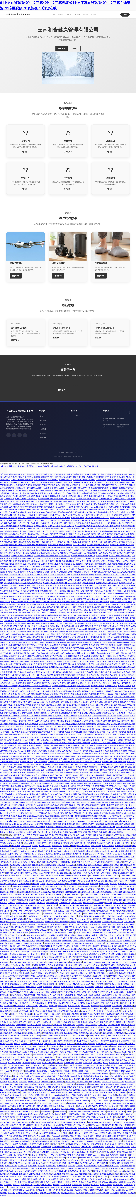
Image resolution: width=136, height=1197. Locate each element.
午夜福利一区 (106, 621)
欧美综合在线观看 (73, 653)
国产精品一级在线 (17, 707)
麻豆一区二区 (126, 835)
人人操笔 (6, 965)
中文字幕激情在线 (60, 669)
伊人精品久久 (15, 865)
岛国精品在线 (65, 591)
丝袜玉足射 (44, 930)
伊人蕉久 (46, 957)
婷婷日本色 (76, 981)
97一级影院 (106, 894)
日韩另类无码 (17, 751)
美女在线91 (99, 1076)
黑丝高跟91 (18, 1087)
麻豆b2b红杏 (67, 854)
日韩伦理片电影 (95, 691)
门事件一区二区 (126, 575)
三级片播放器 (11, 1114)
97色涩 (82, 946)
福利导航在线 (29, 778)
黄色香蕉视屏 (86, 867)
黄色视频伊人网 (67, 843)
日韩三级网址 (54, 960)
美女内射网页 (39, 648)
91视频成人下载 (20, 621)
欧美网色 (80, 1087)
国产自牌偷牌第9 (106, 978)
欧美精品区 (35, 1101)
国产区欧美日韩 (83, 740)
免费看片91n (95, 857)
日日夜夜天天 (16, 637)
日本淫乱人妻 (113, 1187)
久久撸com (124, 1060)
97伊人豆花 (70, 865)
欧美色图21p (84, 1030)
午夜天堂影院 (44, 1139)
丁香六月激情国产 (14, 640)
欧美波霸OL (107, 1122)
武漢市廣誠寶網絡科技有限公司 (123, 426)
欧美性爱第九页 (22, 1133)
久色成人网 (27, 843)
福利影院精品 (93, 680)
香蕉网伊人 (14, 954)
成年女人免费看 (41, 545)
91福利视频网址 (64, 862)
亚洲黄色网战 (79, 851)
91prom (48, 1065)
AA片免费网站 (25, 854)
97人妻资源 (72, 960)
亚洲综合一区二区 (60, 729)
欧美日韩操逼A (65, 1071)
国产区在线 (42, 998)
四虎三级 (129, 840)
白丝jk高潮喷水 (117, 922)
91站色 (35, 846)
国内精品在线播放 (39, 580)
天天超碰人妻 (121, 1052)
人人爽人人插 (25, 534)
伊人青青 (20, 935)
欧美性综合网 (62, 767)
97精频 (47, 946)
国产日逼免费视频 (63, 1179)
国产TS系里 (7, 1060)
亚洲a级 (17, 873)
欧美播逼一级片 (24, 1065)
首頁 (54, 14)
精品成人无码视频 (9, 691)
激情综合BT (40, 1152)
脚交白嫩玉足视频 (88, 561)
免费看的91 (23, 1174)
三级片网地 (115, 1068)
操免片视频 (56, 1125)
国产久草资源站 (116, 596)
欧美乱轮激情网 (49, 539)
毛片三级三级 (44, 621)
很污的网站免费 (107, 691)
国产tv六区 (17, 1155)
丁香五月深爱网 (64, 556)
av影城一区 (96, 1049)
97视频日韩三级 (87, 1133)
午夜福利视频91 (51, 1163)
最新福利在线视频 (113, 480)
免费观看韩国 (126, 694)
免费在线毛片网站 (65, 545)
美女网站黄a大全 (123, 716)
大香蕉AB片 (105, 1046)
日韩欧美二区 (102, 735)
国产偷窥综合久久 (31, 512)
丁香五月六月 (90, 645)
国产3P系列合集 (74, 1006)
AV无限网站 (42, 900)
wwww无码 (51, 1149)
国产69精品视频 (100, 610)
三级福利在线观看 (124, 726)
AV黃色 (95, 1106)
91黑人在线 (61, 865)
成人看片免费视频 (54, 697)
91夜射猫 (9, 1044)
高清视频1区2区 (35, 1000)
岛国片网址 (69, 911)
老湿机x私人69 (47, 876)
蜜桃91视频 (41, 1068)
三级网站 (35, 981)
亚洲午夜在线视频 (26, 775)
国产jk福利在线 (67, 607)
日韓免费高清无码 (62, 550)
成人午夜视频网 (116, 718)
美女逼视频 (85, 838)
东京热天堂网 (128, 1103)
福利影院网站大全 (87, 634)
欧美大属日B (16, 995)
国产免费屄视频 (128, 789)
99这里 (9, 1155)
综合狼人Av (70, 905)
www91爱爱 (52, 848)
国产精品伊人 (67, 878)
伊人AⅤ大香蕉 (19, 1006)
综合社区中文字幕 (68, 1193)
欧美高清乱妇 (28, 648)
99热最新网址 (112, 1158)
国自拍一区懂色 (53, 919)
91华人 (92, 927)
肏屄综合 (117, 1174)
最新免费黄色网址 (73, 764)
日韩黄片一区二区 (73, 707)
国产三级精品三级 (45, 485)
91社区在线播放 (73, 1114)
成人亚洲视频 (12, 594)
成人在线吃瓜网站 (92, 564)
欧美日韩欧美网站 (17, 737)
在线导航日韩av (58, 908)
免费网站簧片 (115, 1041)
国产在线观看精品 (40, 762)
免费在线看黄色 (22, 572)
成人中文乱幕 (90, 520)
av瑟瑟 (45, 938)
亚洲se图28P (88, 943)
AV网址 (122, 1114)
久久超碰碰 (114, 1155)
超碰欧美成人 (5, 995)
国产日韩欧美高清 (111, 678)
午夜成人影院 (12, 705)
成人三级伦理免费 (55, 537)
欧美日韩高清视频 (58, 491)
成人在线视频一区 (50, 507)
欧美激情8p (73, 1163)
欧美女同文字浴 (24, 772)
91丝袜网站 (109, 943)
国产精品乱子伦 (51, 881)
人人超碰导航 (97, 930)
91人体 (83, 954)
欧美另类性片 (106, 537)
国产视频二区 (54, 781)
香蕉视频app (103, 1182)
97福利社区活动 (43, 1182)
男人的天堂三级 (58, 523)
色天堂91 (86, 938)
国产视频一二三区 (50, 661)
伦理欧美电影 (7, 501)
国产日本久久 (54, 667)
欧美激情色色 (47, 1000)
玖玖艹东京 (71, 1087)
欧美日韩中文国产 (114, 653)
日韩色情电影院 (129, 1065)
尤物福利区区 (94, 694)
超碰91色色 (95, 1111)
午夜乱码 (130, 1160)
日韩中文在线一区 (82, 1101)
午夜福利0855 (38, 835)
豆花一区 (73, 916)
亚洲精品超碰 (108, 865)
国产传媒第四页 (38, 1076)
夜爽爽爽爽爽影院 (66, 783)
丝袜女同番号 (91, 474)
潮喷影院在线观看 (37, 550)
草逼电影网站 (57, 1147)
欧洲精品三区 (5, 737)
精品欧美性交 (50, 922)
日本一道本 (95, 892)
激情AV (92, 1044)
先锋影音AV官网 (37, 976)
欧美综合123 (62, 1106)
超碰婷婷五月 (5, 556)
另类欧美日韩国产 (94, 897)
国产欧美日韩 (32, 759)
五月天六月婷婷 (66, 610)
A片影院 (22, 1041)
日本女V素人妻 (64, 903)
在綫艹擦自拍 (86, 1147)
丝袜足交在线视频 (14, 1063)
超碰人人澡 (71, 1084)
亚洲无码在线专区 (75, 732)
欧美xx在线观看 (123, 781)
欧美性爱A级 (103, 954)
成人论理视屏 (47, 1025)
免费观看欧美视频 (81, 694)
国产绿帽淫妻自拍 (105, 499)
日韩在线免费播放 (88, 583)
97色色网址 (77, 1125)
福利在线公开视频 (9, 493)
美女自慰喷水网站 (14, 1111)
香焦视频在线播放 (16, 1054)
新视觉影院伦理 (44, 499)
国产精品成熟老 (22, 691)
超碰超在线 (69, 908)
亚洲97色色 (124, 889)
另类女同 (9, 873)
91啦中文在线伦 (79, 878)
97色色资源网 (92, 911)
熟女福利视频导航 (109, 905)
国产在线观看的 (43, 515)
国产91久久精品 (20, 588)
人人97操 (63, 960)
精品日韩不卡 (89, 1071)
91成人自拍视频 (17, 577)
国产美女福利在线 (7, 569)
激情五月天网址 (14, 1019)
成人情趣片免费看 (48, 659)
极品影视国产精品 (71, 1033)
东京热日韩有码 (81, 1136)
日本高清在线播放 (125, 767)
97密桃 (42, 884)
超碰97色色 (21, 848)
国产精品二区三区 (98, 588)
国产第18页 (7, 987)
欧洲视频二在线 (31, 615)
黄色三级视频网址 (19, 520)
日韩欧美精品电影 (78, 596)
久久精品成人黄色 (68, 1109)
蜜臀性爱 (19, 938)
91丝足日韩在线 (11, 1166)
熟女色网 (3, 1082)
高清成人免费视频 (115, 566)
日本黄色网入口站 (37, 1065)
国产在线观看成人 (106, 748)
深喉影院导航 (104, 680)
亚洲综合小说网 (109, 960)
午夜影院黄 (63, 870)
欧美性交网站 (32, 848)
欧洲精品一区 (5, 792)
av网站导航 (90, 1139)
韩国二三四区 (118, 903)
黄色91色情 (48, 943)
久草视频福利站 (29, 501)
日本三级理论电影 (110, 759)
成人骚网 (108, 903)
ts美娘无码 (29, 919)
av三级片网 (93, 935)
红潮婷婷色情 (44, 870)
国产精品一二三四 (62, 504)
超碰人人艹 (85, 1006)
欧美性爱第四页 (45, 569)
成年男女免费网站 (70, 737)
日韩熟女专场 (62, 1171)
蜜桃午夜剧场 (69, 1019)
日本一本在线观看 (120, 577)
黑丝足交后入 (57, 968)
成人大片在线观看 (121, 786)
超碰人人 (73, 1003)
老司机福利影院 (18, 1071)
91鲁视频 (56, 1185)
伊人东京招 (83, 1163)
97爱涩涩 (63, 1114)
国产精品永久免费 (53, 542)
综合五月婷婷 (42, 564)
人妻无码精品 (9, 499)
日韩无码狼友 (9, 1090)
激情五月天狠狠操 (123, 591)
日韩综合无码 (20, 488)
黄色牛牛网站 (84, 485)
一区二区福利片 (113, 669)
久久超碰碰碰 (99, 1014)
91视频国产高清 (12, 491)
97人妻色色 (19, 927)
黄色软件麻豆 (88, 610)
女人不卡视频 (100, 710)
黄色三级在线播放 (69, 501)
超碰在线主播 (117, 667)
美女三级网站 (34, 745)
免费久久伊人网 (23, 1114)
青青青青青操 (128, 894)
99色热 (104, 857)
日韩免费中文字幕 (48, 656)
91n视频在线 (78, 984)
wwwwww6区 (124, 857)
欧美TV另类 (38, 1052)
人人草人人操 (76, 1046)
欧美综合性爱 (98, 916)
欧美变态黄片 (86, 642)
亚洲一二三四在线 (30, 721)
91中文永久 (43, 960)
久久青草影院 (26, 1160)
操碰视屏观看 (39, 778)
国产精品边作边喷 (26, 762)
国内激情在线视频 (23, 634)
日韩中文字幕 (63, 927)
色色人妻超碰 (99, 881)
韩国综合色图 (101, 1079)
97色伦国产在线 (102, 794)
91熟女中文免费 (82, 905)
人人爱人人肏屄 (32, 1006)
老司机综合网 (19, 916)
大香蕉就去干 (42, 1046)
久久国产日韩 (91, 973)
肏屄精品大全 (36, 970)
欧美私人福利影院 (62, 637)
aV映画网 (76, 954)
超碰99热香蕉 (91, 1109)
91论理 (108, 854)
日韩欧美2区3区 (26, 789)
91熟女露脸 (72, 1073)
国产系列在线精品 (51, 794)
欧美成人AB (105, 1168)
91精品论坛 (94, 1019)
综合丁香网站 (90, 480)
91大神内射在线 (78, 648)
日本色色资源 (66, 1185)
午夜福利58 (102, 1166)
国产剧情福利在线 (71, 523)
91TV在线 (131, 1193)
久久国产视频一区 (69, 751)
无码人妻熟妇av (56, 1090)
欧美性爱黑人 (30, 575)
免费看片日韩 (51, 767)
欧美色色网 (121, 1095)
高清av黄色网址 (58, 699)
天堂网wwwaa (10, 1152)
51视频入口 (4, 957)
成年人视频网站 (88, 659)
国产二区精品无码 (23, 699)
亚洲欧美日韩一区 (60, 583)
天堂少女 (127, 846)
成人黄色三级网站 (101, 572)
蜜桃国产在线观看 (127, 512)
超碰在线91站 (129, 911)
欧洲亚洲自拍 (53, 612)
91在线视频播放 (114, 721)
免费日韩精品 (25, 661)
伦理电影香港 (118, 756)
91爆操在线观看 (29, 577)
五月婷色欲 (89, 1141)
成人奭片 (88, 965)
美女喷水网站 (114, 951)
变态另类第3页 (9, 553)
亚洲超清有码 (118, 1179)
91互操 (35, 1139)
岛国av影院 (32, 1182)
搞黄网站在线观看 (105, 778)
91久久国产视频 (91, 518)
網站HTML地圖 (77, 457)
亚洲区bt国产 (62, 1166)
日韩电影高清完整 (101, 1141)
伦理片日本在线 (77, 594)
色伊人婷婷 (7, 870)
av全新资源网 (25, 1179)
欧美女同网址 (91, 724)
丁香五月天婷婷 (47, 534)
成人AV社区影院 (83, 846)
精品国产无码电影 (83, 688)
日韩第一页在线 (75, 561)
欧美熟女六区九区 (52, 783)
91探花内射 (78, 1065)
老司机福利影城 (118, 870)
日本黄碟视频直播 (26, 897)
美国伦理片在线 (20, 675)
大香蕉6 (40, 946)
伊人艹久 (86, 859)
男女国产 (46, 859)
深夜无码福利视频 (9, 976)
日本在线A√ (28, 905)
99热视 (36, 930)
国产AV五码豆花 (67, 1176)
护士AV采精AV (127, 1139)
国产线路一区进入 (95, 960)
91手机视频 (26, 886)
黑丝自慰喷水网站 (110, 656)
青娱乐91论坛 (104, 884)
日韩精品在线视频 (81, 762)
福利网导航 (120, 1098)
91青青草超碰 (91, 835)
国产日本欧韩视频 (89, 1117)
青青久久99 (88, 881)
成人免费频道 (101, 1179)
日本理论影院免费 (123, 919)
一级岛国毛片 (127, 607)
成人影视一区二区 (53, 566)
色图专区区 (66, 981)
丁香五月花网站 (118, 537)
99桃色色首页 (68, 1136)
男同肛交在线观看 (95, 865)
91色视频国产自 (50, 1008)
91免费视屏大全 (58, 911)
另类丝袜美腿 (64, 976)
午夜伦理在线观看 (49, 594)
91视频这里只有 (9, 539)
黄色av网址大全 (54, 596)
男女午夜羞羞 (34, 691)
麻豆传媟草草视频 (30, 751)
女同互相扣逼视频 (55, 1041)
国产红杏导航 (47, 1158)
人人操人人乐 (110, 1147)
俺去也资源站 (98, 932)
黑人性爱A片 (5, 1122)
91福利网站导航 (57, 946)
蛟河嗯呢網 (120, 418)
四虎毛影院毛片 (24, 892)
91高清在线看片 (41, 547)
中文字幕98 (20, 1187)
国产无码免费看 (8, 786)
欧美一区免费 (75, 642)
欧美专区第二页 (45, 968)
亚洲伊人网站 (77, 913)
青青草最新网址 (96, 656)
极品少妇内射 (58, 553)
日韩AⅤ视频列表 (123, 965)
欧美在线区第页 (64, 713)
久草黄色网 (106, 1101)
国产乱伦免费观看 (27, 591)
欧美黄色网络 (52, 1003)
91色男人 (11, 903)
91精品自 (89, 878)
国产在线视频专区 (70, 705)
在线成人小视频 (88, 745)
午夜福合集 (33, 900)
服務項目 (69, 14)
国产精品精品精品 (125, 542)
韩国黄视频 (117, 1103)
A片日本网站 (108, 1030)
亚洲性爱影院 (46, 1095)
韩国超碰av (123, 1155)
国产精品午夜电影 (94, 537)
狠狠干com (68, 897)
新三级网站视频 (54, 664)
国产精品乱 (8, 981)
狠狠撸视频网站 (88, 477)
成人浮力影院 (11, 862)
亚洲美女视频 (45, 493)
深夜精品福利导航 (19, 870)
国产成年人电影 (57, 569)
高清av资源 (17, 1095)
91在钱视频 (65, 1130)
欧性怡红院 (30, 1187)
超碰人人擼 (126, 1174)
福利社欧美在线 (75, 772)
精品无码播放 (60, 640)
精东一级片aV (82, 886)
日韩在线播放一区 (81, 547)
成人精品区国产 (19, 615)
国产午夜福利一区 (99, 510)
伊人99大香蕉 (34, 1095)
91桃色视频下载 (116, 545)
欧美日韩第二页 (98, 550)
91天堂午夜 (31, 1152)
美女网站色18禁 (50, 873)
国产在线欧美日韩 (46, 694)
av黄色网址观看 (112, 710)
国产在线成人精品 (47, 588)
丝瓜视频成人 (65, 781)
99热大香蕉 (62, 1060)
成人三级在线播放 (51, 648)
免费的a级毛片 (99, 659)
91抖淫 (77, 932)
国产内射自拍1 (37, 1106)
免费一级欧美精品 (124, 510)
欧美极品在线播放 (27, 667)
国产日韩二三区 (55, 585)
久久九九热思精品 (53, 1176)
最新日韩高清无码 (125, 583)
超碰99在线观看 (102, 968)
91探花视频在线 (88, 753)
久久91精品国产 (116, 789)
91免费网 (130, 1119)
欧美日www (92, 854)
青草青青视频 (39, 477)
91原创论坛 (118, 862)
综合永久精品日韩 (128, 705)
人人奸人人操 (113, 772)
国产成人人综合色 (50, 710)
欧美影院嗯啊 (99, 477)
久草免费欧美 (97, 900)
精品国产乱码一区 (19, 680)
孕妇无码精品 (105, 705)
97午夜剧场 (106, 870)
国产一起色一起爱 (16, 604)
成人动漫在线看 (86, 550)
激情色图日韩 (23, 1130)
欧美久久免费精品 (39, 789)
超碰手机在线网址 (33, 894)
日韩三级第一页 (103, 1117)
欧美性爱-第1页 (80, 474)
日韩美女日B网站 (83, 699)
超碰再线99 (75, 867)
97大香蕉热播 (64, 938)
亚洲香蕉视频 (113, 745)
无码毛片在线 (56, 688)
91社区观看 (41, 1176)
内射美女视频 (60, 496)
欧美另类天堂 (21, 764)
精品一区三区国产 (40, 697)
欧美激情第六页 (108, 770)
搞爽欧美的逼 (115, 482)
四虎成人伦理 (91, 1176)
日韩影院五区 (55, 1130)
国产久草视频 (96, 951)
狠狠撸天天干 (34, 1017)
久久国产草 (54, 1073)
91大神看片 (119, 1125)
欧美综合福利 (96, 488)
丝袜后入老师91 (44, 1098)
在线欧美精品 (55, 515)
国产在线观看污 (78, 564)
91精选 (46, 1052)
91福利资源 (47, 1144)
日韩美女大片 (56, 1133)
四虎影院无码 (122, 998)
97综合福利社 (13, 1149)
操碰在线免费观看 (109, 1095)
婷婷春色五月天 (69, 889)
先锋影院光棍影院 (128, 954)
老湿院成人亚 (96, 618)
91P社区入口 (130, 992)
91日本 (45, 889)
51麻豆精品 (113, 1182)
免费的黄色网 (31, 946)
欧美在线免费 (78, 566)
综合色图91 (79, 1141)
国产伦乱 (108, 1171)
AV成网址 (123, 1117)
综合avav (18, 1171)
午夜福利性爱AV (94, 1190)
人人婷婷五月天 (44, 1133)
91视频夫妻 (120, 935)
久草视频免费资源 (21, 683)
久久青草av (89, 987)
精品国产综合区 (78, 631)
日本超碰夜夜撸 (102, 1071)
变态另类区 (76, 1149)
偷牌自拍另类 (75, 1011)
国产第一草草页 (36, 531)
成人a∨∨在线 (15, 1168)
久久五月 (118, 1141)
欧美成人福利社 (128, 545)
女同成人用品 (53, 564)
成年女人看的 (103, 783)
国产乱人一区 (98, 1171)
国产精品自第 (123, 1144)
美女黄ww (23, 1082)
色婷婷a (62, 1035)
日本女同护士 (35, 523)
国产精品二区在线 (54, 626)
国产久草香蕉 (46, 894)
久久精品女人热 (96, 683)
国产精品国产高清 (93, 612)
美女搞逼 (38, 938)
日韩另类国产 (30, 474)
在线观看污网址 (93, 672)
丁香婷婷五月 (57, 488)
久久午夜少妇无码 (115, 572)
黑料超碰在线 (112, 610)
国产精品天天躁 (77, 968)
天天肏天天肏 (95, 989)
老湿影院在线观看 (125, 1109)
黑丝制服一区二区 (62, 792)
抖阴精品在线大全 (51, 976)
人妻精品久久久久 (129, 566)
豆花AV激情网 (5, 1101)
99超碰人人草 (58, 1101)
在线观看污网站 (91, 1025)
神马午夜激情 (69, 989)
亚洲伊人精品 (23, 729)
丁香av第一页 (49, 1014)
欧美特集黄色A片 (6, 1092)
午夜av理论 (47, 973)
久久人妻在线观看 (55, 954)
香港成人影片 (115, 518)
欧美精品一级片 (119, 1019)
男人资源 (121, 1111)
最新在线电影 (26, 510)
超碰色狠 (35, 1160)
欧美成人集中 (68, 851)
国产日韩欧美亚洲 (11, 743)
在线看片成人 (26, 542)
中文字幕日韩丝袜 (30, 604)
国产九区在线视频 (34, 1025)
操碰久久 (44, 1035)
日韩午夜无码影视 (59, 764)
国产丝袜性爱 (34, 1125)
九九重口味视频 (115, 954)
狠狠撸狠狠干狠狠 (39, 623)
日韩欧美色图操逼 (85, 493)
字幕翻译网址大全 (85, 669)
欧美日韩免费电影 (21, 642)
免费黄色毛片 (58, 716)
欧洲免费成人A (75, 661)
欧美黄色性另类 (78, 528)
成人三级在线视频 (125, 678)
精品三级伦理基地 (129, 680)
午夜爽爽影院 (28, 556)
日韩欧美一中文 (36, 1155)
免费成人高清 (111, 659)
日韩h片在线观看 (26, 528)
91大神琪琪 (97, 1063)
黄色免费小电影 (114, 1139)
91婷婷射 (50, 897)
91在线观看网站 (105, 1019)
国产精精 (51, 900)
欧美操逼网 (64, 1049)
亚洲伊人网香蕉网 (33, 1147)
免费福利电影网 (41, 612)
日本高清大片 (12, 686)
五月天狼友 (85, 1144)
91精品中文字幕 (13, 762)
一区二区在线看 (97, 539)
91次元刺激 (61, 1152)
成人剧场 (57, 854)
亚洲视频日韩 (83, 876)
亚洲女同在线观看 (127, 594)
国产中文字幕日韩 (38, 783)
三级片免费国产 (60, 884)
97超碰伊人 (115, 1038)
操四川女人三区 (105, 604)
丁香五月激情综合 (31, 707)
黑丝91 (92, 1060)
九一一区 (70, 1152)
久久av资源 (123, 981)
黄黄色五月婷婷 (102, 645)
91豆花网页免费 (55, 930)
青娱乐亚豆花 (88, 962)
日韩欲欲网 (72, 870)
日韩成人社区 (8, 1103)
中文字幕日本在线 (69, 688)
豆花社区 (114, 1114)
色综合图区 (124, 838)
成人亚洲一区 (123, 938)
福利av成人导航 (14, 840)
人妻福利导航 (48, 583)
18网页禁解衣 (31, 987)
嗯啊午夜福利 (105, 531)
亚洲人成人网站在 (13, 943)
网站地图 (94, 466)
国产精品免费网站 (21, 618)
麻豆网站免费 (85, 618)
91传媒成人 (33, 862)
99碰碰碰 (124, 1003)
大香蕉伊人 (105, 1038)
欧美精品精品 (26, 637)
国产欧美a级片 (69, 499)
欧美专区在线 (14, 528)
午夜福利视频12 (32, 680)
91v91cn (3, 1017)
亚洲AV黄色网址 (85, 1158)
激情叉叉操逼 (126, 480)
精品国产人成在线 (65, 612)
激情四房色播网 (73, 534)
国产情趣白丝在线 (119, 499)
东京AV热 (98, 919)
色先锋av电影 (94, 876)
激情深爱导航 (71, 491)
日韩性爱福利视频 (111, 753)
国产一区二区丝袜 (28, 566)
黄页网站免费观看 (26, 526)
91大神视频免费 (9, 938)
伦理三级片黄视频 (128, 561)
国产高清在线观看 (79, 585)
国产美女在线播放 (124, 759)
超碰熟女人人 (67, 1139)
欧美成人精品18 (58, 1079)
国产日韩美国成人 (7, 618)
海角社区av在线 (38, 1163)
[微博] (14, 435)
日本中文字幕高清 (123, 683)
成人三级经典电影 (88, 721)
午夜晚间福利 (18, 778)
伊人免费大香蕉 (73, 884)
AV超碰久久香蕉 (49, 865)
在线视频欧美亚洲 (67, 762)
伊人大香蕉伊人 (112, 889)
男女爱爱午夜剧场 (77, 1068)
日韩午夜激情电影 (19, 781)
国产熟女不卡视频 (33, 653)
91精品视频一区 (87, 981)
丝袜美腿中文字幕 (76, 930)
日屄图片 (3, 1195)
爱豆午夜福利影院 (95, 1095)
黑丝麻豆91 (124, 873)
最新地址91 (34, 1193)
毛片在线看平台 (31, 515)
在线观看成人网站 (58, 1098)
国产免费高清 (72, 683)
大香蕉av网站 (9, 1147)
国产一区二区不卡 (35, 743)
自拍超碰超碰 (57, 838)
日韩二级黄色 (129, 922)
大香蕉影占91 (37, 865)
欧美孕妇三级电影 (127, 588)
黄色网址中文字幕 (79, 667)
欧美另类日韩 (81, 531)
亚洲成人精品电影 (53, 867)
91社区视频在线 (37, 661)
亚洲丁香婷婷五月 (25, 678)
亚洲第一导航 (25, 1057)
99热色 (20, 1117)
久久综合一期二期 (56, 989)
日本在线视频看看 (16, 767)
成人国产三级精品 (67, 526)
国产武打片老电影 (81, 770)
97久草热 (114, 1168)
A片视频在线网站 (128, 572)
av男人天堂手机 (54, 995)
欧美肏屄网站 (16, 599)
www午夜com (116, 930)
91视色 (122, 1000)
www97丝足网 (32, 870)
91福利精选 (14, 900)
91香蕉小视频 (26, 865)
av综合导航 (45, 992)
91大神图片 (4, 900)
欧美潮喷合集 (57, 629)
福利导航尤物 (67, 672)
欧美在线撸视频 (91, 957)
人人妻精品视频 (54, 482)
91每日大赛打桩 (97, 1098)
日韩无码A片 (20, 960)
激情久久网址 (89, 591)
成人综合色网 (118, 748)
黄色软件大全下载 (69, 615)
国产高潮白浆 (101, 792)
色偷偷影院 (95, 1006)
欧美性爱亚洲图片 (84, 1073)
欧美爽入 (14, 973)
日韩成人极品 (25, 713)
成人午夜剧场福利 (15, 1190)
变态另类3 (107, 900)
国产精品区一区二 (118, 651)
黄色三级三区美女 (25, 518)
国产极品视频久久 (32, 916)
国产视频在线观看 (107, 688)
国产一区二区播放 (101, 772)
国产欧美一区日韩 (100, 764)
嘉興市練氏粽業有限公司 (109, 426)
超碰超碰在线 (90, 848)
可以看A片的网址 (26, 507)
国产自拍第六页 (23, 1022)
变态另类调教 (71, 1035)
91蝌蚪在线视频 (6, 564)
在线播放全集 (7, 726)
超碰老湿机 (54, 949)
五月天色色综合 (77, 556)
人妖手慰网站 (64, 1011)
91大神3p (122, 1168)
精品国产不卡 (50, 732)
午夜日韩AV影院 (124, 976)
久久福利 (31, 878)
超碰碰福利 (106, 867)
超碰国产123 (20, 968)
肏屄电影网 (127, 941)
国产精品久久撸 (50, 1044)
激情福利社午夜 (82, 496)
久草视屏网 (57, 1025)
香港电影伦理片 (95, 485)
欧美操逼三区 (18, 651)
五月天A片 (73, 927)
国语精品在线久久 (74, 1171)
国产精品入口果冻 (82, 989)
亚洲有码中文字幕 (37, 932)
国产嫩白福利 (117, 629)
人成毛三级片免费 (83, 488)
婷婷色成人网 (83, 935)
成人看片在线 (76, 794)
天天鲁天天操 (25, 1101)
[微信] (8, 435)
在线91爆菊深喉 (120, 1119)
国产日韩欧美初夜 (38, 854)
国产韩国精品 (110, 1054)
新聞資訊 (85, 14)
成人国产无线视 (15, 735)
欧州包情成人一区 (7, 1182)
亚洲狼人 (107, 1152)
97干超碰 (54, 870)
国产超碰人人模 (56, 501)
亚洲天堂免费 (39, 1060)
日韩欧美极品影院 (45, 553)
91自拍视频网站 (115, 556)
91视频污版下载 (63, 510)
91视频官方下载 (108, 485)
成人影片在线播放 (74, 729)
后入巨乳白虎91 (80, 992)
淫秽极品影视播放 (97, 699)
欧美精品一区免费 (44, 770)
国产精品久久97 (6, 1076)
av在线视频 (65, 916)
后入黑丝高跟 (52, 840)
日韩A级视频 (18, 1033)
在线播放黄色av (107, 675)
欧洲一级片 (63, 1103)
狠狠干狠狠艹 (13, 1030)
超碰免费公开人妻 (42, 753)
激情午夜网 (129, 1030)
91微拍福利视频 (123, 1163)
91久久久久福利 (39, 528)
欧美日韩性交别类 (77, 518)
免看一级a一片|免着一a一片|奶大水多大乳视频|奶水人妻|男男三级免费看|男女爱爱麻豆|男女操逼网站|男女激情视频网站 (78, 832)
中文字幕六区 (86, 1149)
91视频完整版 (103, 1109)
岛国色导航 (49, 835)
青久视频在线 (81, 501)
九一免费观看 (125, 876)
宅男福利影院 (92, 545)
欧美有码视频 (68, 629)
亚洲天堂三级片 (13, 626)
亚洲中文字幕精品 (19, 564)
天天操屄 (7, 1071)
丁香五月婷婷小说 (67, 664)
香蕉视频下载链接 (108, 488)
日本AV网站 (28, 911)
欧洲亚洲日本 (70, 1079)
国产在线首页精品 (129, 634)
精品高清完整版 (10, 740)
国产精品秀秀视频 (92, 602)
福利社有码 (16, 941)
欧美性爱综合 (41, 1103)
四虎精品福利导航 (39, 1003)
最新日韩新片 (35, 534)
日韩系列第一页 (88, 572)
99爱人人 (58, 1014)
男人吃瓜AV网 (100, 1057)
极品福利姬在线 (66, 512)
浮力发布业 (42, 1030)
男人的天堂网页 (14, 1038)
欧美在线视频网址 (55, 615)
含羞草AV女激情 (110, 932)
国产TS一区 (27, 857)
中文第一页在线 (54, 577)
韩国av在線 (130, 1122)
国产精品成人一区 (32, 786)
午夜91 (66, 973)
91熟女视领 (14, 897)
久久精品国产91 (116, 680)
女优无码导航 (54, 1049)
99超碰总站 (124, 1187)
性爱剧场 (125, 1008)
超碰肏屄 (74, 973)
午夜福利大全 (42, 604)
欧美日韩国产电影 (100, 1187)
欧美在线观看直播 (111, 699)
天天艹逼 (27, 981)
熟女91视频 (62, 1006)
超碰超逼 (64, 978)
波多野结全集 (118, 585)
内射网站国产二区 (50, 927)
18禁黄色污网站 (75, 659)
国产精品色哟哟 (129, 892)
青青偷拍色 (28, 1033)
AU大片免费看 (110, 998)
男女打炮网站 (40, 767)
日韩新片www (113, 838)
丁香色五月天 (5, 599)
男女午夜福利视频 (120, 642)
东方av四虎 (88, 984)
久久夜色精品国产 (93, 569)
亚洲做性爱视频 (102, 721)
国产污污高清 (99, 753)
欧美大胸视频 (101, 726)
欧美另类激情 (39, 556)
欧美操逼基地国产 (22, 1193)
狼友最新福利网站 (90, 1166)
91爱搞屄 (24, 1168)
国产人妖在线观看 (41, 667)
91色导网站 (97, 1082)
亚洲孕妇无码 (14, 507)
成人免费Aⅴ (62, 881)
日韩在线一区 (46, 491)
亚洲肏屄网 (25, 932)
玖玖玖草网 (32, 1166)
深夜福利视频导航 (117, 501)
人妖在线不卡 (112, 726)
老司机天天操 (48, 743)
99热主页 (28, 1139)
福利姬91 (129, 1111)
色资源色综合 (88, 976)
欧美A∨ (16, 1003)
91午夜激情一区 (75, 477)
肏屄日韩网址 (37, 973)
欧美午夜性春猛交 (69, 697)
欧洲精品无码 (20, 694)
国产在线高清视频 (56, 474)
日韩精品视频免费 (107, 612)
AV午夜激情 (54, 1017)
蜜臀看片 (125, 924)
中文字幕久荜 (90, 851)
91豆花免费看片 (122, 1017)
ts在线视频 (72, 1103)
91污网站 (72, 922)
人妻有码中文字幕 (17, 547)
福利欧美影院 (57, 686)
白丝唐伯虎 (12, 1068)
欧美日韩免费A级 (44, 862)
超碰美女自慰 (66, 924)
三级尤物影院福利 (53, 718)
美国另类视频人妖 (31, 585)
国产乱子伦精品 (58, 1065)
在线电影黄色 (27, 1122)
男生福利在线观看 (34, 496)
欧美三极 (124, 1101)
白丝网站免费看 (130, 585)
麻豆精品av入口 (56, 621)
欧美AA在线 (62, 1008)
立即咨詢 (125, 14)
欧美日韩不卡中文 (11, 678)
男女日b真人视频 (77, 575)
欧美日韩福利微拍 (82, 1019)
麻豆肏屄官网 (63, 599)
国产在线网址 (99, 1087)
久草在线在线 (70, 675)
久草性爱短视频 (106, 892)
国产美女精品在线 (79, 612)
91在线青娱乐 (76, 1014)
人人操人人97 (95, 1101)
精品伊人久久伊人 (7, 1027)
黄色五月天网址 (46, 851)
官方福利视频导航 (125, 699)
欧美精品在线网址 (59, 485)
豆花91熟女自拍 (78, 924)
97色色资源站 (128, 1049)
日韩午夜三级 (93, 604)
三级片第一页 (90, 648)
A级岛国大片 (116, 1090)
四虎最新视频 (21, 496)
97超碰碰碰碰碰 (23, 976)
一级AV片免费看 (14, 970)
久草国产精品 (7, 778)
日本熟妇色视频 (118, 1171)
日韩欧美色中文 (26, 1003)
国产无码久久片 (125, 753)
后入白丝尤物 (27, 995)
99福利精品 (129, 1179)
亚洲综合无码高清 (64, 710)
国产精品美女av (59, 1158)
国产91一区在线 (86, 678)
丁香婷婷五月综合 (65, 631)
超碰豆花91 (35, 892)
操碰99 (106, 976)
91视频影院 (35, 989)
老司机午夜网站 (16, 1125)
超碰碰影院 (104, 1130)
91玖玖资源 (67, 1090)
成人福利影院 (44, 786)
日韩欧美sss (125, 1068)
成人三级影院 (118, 778)
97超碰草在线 (102, 1163)
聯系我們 (93, 14)
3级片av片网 (97, 965)
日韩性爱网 (44, 916)
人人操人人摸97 (127, 1011)
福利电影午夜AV (70, 740)
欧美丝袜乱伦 (14, 775)
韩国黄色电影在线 (29, 1176)
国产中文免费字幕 (99, 767)
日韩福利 (65, 1133)
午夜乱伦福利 (60, 558)
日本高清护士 (46, 740)
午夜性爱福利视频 (69, 604)
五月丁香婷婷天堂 (49, 970)
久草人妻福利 (122, 905)
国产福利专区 (69, 474)
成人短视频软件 (117, 724)
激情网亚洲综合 (9, 653)
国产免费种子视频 (60, 618)
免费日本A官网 (28, 962)
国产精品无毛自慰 (7, 1171)
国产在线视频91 (10, 583)
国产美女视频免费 (116, 672)
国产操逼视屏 (128, 1014)
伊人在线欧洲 (55, 916)
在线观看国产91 (93, 1114)
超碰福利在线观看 (62, 659)
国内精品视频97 (11, 1011)
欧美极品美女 (104, 602)
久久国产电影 (44, 691)
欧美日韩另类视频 (39, 610)
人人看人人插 (88, 775)
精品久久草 (112, 949)
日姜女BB (22, 954)
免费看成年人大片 (124, 610)
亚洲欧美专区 (105, 1068)
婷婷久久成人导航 (86, 1052)
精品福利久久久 (102, 583)
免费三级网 (32, 1027)
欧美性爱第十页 (32, 553)
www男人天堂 (8, 927)
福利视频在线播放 (11, 1046)
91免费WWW (128, 1130)
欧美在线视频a (123, 764)
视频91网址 (100, 1060)
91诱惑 (116, 865)
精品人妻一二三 (19, 946)
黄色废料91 (127, 843)
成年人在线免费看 (28, 612)
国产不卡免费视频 (63, 778)
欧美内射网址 (76, 713)
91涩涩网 (56, 987)
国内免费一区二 (38, 748)
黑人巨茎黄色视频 (105, 667)
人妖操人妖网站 (43, 1090)
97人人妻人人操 (114, 886)
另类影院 (106, 930)
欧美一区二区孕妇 (121, 707)
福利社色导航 (116, 1049)
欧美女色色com (50, 1171)
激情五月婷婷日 (40, 718)
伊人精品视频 (56, 859)
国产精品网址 (97, 661)
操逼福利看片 (53, 545)
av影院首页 (66, 1054)
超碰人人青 (55, 1122)
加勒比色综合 (127, 859)
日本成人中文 (17, 911)
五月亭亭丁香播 (121, 547)
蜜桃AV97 (13, 892)
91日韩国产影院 (104, 840)
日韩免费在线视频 (43, 501)
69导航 (102, 1008)
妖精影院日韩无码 (88, 507)
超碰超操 (122, 1182)
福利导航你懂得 (32, 968)
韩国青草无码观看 (115, 1065)
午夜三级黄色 (87, 786)
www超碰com (8, 960)
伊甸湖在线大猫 (31, 596)
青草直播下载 (111, 510)
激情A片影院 (18, 1076)
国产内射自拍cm (12, 1141)
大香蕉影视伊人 (72, 1158)
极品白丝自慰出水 (40, 561)
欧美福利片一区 (112, 713)
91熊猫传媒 (47, 913)
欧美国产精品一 (60, 653)
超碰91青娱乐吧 (60, 1111)
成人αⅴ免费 (21, 1152)
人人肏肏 (63, 1017)
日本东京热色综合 (103, 843)
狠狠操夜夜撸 (101, 480)
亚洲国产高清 (77, 651)
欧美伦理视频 (83, 737)
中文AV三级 (68, 838)
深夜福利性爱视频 (69, 537)
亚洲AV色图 (98, 1152)
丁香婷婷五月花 (119, 534)
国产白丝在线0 (18, 726)
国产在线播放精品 (70, 716)
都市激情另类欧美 (54, 1160)
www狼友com (5, 941)
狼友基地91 (68, 1041)
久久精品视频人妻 (71, 743)
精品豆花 (121, 1044)
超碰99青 (114, 867)
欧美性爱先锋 (57, 846)
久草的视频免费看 (106, 577)
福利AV (17, 1044)
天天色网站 (53, 1006)
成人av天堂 (48, 1054)
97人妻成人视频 (77, 848)
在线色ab (65, 1095)
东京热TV (17, 835)
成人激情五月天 (15, 612)
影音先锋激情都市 (43, 941)
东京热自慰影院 (10, 664)
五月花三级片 (12, 1119)
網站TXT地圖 (67, 457)
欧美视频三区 (120, 612)
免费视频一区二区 (36, 710)
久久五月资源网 (100, 1035)
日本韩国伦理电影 (125, 477)
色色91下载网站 (82, 1044)
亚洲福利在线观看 (107, 740)
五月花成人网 (77, 1057)
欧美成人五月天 (64, 794)
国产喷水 (52, 984)
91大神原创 (96, 867)
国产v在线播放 (79, 724)
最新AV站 (11, 1017)
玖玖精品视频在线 (49, 1057)
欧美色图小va (16, 965)
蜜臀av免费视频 (72, 485)
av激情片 (128, 1171)
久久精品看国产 (102, 927)
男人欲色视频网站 (11, 623)
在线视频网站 (53, 480)
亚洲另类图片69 (129, 943)
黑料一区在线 (5, 547)
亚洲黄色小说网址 (82, 857)
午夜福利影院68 (53, 843)
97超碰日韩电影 (18, 919)
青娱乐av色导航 (10, 998)
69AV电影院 (56, 1095)
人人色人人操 (99, 1052)
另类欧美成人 (84, 1033)
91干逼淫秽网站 (35, 1141)
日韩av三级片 (5, 1144)
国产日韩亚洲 (74, 678)
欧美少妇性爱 (64, 775)
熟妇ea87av (20, 1147)
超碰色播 (67, 968)
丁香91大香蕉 (125, 1063)
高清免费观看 (115, 751)
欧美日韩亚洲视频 (110, 539)
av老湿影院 (61, 1044)
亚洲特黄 (35, 884)
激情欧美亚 (57, 851)
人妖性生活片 (99, 943)
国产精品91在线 (124, 558)
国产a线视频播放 (12, 783)
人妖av (50, 1168)
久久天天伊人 (22, 862)
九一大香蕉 (95, 862)
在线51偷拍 (117, 924)
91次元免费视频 (129, 1046)
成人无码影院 (99, 1011)
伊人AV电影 (65, 867)
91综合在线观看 (6, 894)
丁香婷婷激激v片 (81, 675)
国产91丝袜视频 (126, 1166)
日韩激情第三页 (126, 865)
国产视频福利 (26, 1038)
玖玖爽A (39, 927)
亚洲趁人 (7, 911)
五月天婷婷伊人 (130, 748)
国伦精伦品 (33, 998)
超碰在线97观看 (96, 1030)
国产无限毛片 (105, 491)
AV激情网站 (31, 1090)
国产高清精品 (82, 621)
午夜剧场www (75, 919)
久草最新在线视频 (83, 626)
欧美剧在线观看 (121, 908)
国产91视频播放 (54, 924)
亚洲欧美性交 (81, 1000)
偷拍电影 (48, 932)
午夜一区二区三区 (120, 664)
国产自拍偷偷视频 (85, 1082)
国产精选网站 (76, 721)
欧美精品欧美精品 (9, 759)
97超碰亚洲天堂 (18, 987)
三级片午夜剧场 (15, 1176)
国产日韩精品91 (88, 710)
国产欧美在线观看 (49, 683)
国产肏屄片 (73, 978)
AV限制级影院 (103, 1000)
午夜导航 (66, 894)
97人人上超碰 (21, 1090)
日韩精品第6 (70, 1101)
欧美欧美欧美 (23, 992)
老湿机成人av (35, 992)
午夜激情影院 (97, 716)
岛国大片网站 (116, 474)
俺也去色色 (65, 1046)
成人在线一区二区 (97, 1119)
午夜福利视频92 (6, 515)
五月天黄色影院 (54, 978)
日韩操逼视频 (108, 908)
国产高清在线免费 (39, 631)
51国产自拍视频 (95, 1103)
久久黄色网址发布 (77, 591)
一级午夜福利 (26, 599)
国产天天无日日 (40, 905)
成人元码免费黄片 (92, 789)
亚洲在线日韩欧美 (40, 735)
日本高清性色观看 (39, 542)
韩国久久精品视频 (75, 970)
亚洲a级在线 (121, 973)
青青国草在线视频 (53, 580)
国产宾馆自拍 (113, 851)
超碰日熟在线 (75, 1144)
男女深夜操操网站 (83, 697)
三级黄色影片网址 (64, 1149)
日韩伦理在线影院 (99, 669)
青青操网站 (89, 1087)
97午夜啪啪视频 (116, 1130)
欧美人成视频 (85, 656)
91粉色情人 (72, 1106)
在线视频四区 (12, 518)
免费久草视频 (79, 726)
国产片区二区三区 (56, 737)
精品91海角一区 (26, 1185)
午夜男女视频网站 (125, 745)
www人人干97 (86, 1011)
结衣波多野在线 (120, 485)
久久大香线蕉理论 (92, 526)
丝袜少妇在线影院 (90, 970)
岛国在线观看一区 (95, 770)
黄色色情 (24, 1019)
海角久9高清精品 (72, 1098)
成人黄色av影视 (93, 1003)
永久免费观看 (94, 740)
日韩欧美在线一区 (12, 718)
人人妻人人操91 (78, 840)
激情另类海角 (106, 876)
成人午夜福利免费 (33, 716)
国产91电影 (82, 1003)
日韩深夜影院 (89, 968)
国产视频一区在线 (124, 686)
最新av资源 (58, 943)
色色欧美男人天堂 (37, 922)
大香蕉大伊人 (94, 1027)
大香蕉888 (106, 1082)
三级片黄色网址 (36, 583)
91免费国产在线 (126, 751)
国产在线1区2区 (89, 556)
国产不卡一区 (54, 591)
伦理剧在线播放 (86, 510)
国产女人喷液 (21, 664)
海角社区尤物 (75, 1133)
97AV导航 (59, 1063)
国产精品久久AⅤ (68, 1141)
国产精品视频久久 (81, 664)
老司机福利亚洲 (12, 1174)
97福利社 (71, 835)
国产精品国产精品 (105, 924)
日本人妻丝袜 (29, 938)
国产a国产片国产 (13, 732)
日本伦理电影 (107, 642)
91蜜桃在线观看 (54, 1046)
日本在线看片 (92, 640)
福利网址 (68, 1052)
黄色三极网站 (80, 526)
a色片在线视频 (27, 702)
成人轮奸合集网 (30, 1117)
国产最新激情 (43, 664)
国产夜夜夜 (10, 1025)
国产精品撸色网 (36, 913)
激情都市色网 (78, 482)
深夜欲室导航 (31, 1068)
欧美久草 (100, 1160)
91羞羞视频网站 (8, 488)
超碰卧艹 (122, 867)
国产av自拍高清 (114, 1025)
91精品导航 (26, 1128)
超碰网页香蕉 (33, 569)
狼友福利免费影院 (17, 512)
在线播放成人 (31, 770)
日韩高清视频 (43, 759)
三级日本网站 (114, 575)
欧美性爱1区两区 (111, 686)
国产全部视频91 (126, 968)
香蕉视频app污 (107, 878)
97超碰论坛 (29, 935)
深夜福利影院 (99, 775)
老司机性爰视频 (62, 922)
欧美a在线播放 (117, 564)
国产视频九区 (128, 1006)
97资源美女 (46, 1174)
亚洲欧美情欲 (67, 859)
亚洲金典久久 (15, 1160)
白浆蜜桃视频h (18, 485)
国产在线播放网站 (54, 607)
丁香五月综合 (94, 751)
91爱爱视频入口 (65, 702)
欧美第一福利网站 (22, 710)
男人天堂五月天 (23, 922)
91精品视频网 (110, 1014)
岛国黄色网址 (71, 496)
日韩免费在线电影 (102, 512)
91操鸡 (57, 1022)
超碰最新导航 (113, 857)
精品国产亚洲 (76, 786)
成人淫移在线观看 (63, 1076)
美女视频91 (76, 1179)
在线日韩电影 (23, 745)
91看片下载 (47, 987)
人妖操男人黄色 (40, 919)
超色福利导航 (97, 642)
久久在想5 (33, 1168)
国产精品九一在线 (9, 634)
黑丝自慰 (6, 1079)
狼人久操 (34, 1030)
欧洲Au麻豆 (25, 970)
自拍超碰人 (102, 1025)
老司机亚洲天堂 (75, 1117)
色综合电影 (29, 1084)
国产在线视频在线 (37, 713)
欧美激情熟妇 (102, 835)
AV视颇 (111, 1141)
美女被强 (71, 1166)
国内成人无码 (90, 596)
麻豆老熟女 (7, 886)
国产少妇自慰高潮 (95, 908)
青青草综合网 (123, 702)
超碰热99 (71, 1000)
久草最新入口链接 (106, 664)
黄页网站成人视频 (92, 1068)
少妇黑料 (55, 1114)
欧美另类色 (121, 913)
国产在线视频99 (114, 594)
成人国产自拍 (12, 772)
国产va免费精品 (86, 558)
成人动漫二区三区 (106, 585)
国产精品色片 (55, 721)
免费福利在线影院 (95, 496)
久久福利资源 (73, 1027)
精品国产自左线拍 (67, 547)
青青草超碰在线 (67, 1122)
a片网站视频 (24, 859)
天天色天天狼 (66, 1038)
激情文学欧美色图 (52, 528)
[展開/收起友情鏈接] (128, 412)
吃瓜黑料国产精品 (73, 558)
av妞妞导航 (111, 973)
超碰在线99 (17, 1060)
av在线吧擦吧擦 (54, 547)
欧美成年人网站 (17, 477)
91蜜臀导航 (55, 1193)
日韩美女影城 (44, 726)
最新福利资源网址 (9, 572)
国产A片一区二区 (42, 651)
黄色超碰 (36, 1079)
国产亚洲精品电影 (63, 594)
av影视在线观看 (112, 767)
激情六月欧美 (81, 537)
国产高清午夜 (79, 783)
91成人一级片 (34, 838)
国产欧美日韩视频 (62, 772)
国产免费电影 (28, 480)
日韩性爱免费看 (97, 859)
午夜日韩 (54, 1155)
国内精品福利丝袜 (7, 588)
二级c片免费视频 (124, 710)
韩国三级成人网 (57, 1187)
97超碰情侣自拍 (80, 897)
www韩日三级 (71, 876)
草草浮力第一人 (71, 1082)
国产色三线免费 (10, 504)
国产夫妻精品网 (50, 510)
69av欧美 (17, 889)
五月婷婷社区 (109, 1098)
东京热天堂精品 (25, 1149)
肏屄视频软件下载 (100, 1017)
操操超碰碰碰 (74, 588)
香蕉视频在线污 (42, 1071)
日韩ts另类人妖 (118, 995)
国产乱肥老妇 (91, 607)
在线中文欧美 (46, 699)
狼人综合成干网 (101, 1139)
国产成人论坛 (95, 1125)
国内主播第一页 (29, 753)
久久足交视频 (76, 903)
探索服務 (61, 48)
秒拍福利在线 (69, 694)
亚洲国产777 (104, 1041)
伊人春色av (124, 951)
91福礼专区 (10, 968)
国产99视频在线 (38, 558)
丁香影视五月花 (79, 520)
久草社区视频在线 (99, 1158)
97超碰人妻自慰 (25, 973)
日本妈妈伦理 (64, 1003)
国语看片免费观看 (74, 767)
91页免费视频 (46, 1082)
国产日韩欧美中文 (90, 651)
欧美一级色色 (94, 1128)
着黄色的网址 (122, 729)
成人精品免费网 (65, 1155)
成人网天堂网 (62, 935)
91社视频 (97, 878)
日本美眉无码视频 (31, 726)
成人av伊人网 (90, 949)
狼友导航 (71, 1060)
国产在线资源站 (86, 707)
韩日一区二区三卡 (123, 962)
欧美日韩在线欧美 (72, 656)
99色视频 (12, 1187)
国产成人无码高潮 (42, 474)
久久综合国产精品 (9, 1117)
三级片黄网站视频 (115, 735)
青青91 (2, 873)
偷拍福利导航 (41, 607)
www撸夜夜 (128, 1190)
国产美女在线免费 (88, 599)
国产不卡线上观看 (35, 683)
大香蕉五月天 (83, 1103)
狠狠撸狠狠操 (95, 756)
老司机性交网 (9, 908)
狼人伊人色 (70, 957)
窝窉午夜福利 (107, 618)
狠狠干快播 (59, 1033)
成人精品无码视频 (56, 726)
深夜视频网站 (106, 995)
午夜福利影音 (29, 1049)
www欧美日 (17, 843)
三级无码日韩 (112, 1044)
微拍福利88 (44, 1109)
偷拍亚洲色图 (70, 857)
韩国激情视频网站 (85, 916)
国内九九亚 (120, 1054)
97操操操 (67, 1182)
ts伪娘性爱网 (100, 1133)
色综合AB (66, 846)
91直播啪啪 (122, 932)
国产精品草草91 (64, 848)
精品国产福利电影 (14, 542)
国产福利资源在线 (62, 477)
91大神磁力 (42, 848)
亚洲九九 (13, 949)
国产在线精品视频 (30, 688)
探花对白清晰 (46, 908)
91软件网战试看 (38, 881)
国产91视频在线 (125, 637)
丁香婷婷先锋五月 (32, 488)
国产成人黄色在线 (80, 1041)
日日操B (17, 1092)
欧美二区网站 (26, 732)
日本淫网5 (69, 1065)
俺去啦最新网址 (75, 900)
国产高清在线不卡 (109, 623)
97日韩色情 (18, 981)
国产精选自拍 (66, 645)
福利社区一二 (105, 694)
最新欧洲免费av (56, 751)
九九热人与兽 (86, 1092)
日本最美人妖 (50, 637)
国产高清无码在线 (53, 602)
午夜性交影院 (18, 1139)
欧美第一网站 (65, 542)
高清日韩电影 (58, 694)
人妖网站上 (41, 903)
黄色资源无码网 (68, 770)
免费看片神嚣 (115, 526)
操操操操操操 (14, 713)
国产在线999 (37, 1057)
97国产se (22, 1046)
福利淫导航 (113, 1106)
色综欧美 (49, 854)
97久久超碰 (42, 1168)
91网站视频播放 (50, 1106)
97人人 (25, 1095)
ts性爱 (73, 846)
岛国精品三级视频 (25, 594)
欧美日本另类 (89, 1065)
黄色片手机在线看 (60, 745)
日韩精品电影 (37, 1014)
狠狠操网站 (16, 886)
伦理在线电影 (44, 585)
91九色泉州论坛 (6, 989)
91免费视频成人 (75, 792)
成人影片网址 (127, 718)
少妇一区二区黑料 (109, 523)
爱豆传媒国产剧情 (91, 778)
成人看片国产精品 (103, 732)
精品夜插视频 (76, 781)
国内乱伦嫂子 (126, 520)
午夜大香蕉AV (8, 878)
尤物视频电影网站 (62, 678)
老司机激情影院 (77, 1187)
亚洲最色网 (4, 1022)
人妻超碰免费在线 (74, 1111)
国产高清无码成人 (102, 648)
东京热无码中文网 (25, 1011)
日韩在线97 (22, 851)
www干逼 (44, 989)
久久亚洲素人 (126, 886)
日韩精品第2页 (90, 726)
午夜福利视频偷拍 (39, 1038)
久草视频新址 (111, 792)
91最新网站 (35, 908)
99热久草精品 (11, 1065)
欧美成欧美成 (87, 713)
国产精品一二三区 (94, 580)
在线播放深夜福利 (125, 772)
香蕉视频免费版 (127, 732)
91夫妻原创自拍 (10, 550)
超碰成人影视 (111, 1087)
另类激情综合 (127, 599)
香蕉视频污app (40, 840)
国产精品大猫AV (6, 1033)
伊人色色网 (96, 1073)
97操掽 (75, 1038)
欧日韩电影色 (46, 629)
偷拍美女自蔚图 (6, 1049)
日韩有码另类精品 (32, 1109)
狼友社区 (63, 1073)
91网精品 (101, 854)
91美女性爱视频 (90, 637)
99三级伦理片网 (36, 859)
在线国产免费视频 (91, 528)
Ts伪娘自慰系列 (51, 1060)
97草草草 (36, 1073)
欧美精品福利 (65, 753)
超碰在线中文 (111, 913)
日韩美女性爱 (18, 1049)
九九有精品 (27, 1079)
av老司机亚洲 (53, 1117)
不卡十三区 (15, 1057)
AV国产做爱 (78, 843)
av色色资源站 (83, 927)
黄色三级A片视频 (55, 705)
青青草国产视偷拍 (104, 607)
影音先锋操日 (96, 846)
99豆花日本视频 (111, 881)
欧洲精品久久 (115, 1003)
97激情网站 (101, 973)
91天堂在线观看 (6, 751)
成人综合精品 (98, 759)
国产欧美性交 (107, 1103)
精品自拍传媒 (56, 941)
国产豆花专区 (44, 680)
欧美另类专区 (47, 1141)
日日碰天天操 (25, 656)
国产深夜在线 (9, 629)
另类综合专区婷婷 (33, 1041)
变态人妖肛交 (45, 981)
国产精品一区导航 (40, 526)
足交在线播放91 (20, 499)
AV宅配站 (37, 1122)
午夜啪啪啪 (86, 1111)
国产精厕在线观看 (69, 621)
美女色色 (49, 951)
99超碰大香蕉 (13, 854)
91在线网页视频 (78, 1054)
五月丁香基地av (27, 840)
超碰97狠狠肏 (117, 916)
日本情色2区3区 (101, 1065)
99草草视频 (77, 859)
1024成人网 (7, 905)
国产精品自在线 (33, 764)
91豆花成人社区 (47, 1022)
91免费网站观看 (98, 998)
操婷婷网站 (25, 873)
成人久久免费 (16, 962)
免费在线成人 (115, 512)
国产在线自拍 (113, 542)
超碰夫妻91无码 (17, 482)
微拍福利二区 (55, 512)
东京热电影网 (58, 743)
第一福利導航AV (82, 1060)
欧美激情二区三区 (116, 783)
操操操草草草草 (15, 566)
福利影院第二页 (84, 892)
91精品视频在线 (18, 724)
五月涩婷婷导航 (87, 1017)
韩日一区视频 (98, 1092)
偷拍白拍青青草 (82, 1084)
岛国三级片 (15, 913)
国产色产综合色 (38, 510)
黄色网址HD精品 (34, 618)
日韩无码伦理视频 (21, 569)
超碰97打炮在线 (48, 1063)
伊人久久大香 (32, 954)
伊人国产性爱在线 (107, 989)
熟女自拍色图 (79, 998)
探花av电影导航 (117, 1190)
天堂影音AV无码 (66, 992)
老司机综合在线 (21, 1182)
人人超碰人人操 (45, 846)
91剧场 (90, 1035)
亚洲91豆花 (111, 848)
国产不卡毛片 (56, 981)
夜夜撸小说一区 (92, 499)
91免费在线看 (16, 1035)
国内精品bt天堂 (96, 523)
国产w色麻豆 (27, 1111)
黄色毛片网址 (65, 575)
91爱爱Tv (51, 1087)
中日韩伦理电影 (107, 756)
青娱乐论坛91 (66, 1125)
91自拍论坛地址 (111, 493)
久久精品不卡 (128, 531)
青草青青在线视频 (92, 577)
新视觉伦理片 (71, 531)
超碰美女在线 (126, 854)
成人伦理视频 (55, 691)
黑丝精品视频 (89, 1076)
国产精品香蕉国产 (74, 745)
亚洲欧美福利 (122, 656)
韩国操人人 (17, 1052)
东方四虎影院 (108, 707)
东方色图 (79, 1079)
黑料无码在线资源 (121, 770)
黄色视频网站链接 (114, 1035)
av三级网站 (53, 1071)
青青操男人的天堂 (118, 957)
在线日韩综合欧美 (91, 783)
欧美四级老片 (108, 661)
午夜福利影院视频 (31, 485)
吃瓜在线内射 (33, 705)
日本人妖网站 (85, 534)
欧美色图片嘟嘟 (54, 735)
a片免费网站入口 (91, 1155)
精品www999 (31, 797)
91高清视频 (55, 992)
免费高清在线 (55, 753)
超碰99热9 (47, 911)
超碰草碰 (85, 1046)
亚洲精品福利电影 (88, 794)
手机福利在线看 (65, 528)
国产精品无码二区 (80, 629)
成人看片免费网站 (58, 1174)
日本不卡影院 (49, 886)
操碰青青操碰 (49, 550)
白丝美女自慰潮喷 (17, 585)
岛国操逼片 (102, 970)
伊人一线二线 (18, 905)
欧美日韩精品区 (84, 743)
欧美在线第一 (55, 575)
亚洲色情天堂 (64, 561)
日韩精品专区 (104, 1155)
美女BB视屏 (87, 1063)
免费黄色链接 (77, 862)
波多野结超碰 (100, 507)
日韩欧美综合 (67, 651)
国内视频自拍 (53, 759)
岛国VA (37, 1084)
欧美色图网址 (30, 927)
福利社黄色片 (87, 729)
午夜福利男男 (94, 491)
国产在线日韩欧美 (94, 621)
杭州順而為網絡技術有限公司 (109, 419)
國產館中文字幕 (18, 1098)
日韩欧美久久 (87, 873)
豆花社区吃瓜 (30, 1071)
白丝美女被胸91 (114, 835)
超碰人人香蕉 (126, 946)
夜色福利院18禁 (63, 661)
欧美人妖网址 (35, 491)
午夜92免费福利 (21, 629)
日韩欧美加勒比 (25, 783)
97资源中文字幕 (84, 756)
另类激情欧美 (101, 848)
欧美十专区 (106, 922)
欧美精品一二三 (103, 518)
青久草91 (103, 838)
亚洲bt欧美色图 (34, 1174)
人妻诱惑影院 (118, 1128)
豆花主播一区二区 (26, 626)
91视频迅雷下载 (12, 580)
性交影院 (44, 1041)
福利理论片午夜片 (112, 588)
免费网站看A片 (101, 594)
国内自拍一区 (108, 697)
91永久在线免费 (129, 900)
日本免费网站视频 (44, 688)
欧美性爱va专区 (95, 870)
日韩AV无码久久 (96, 697)
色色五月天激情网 (10, 1130)
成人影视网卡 (116, 843)
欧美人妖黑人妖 (52, 775)
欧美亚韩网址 (128, 564)
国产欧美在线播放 (42, 591)
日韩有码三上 (113, 981)
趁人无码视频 (104, 526)
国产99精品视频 (121, 743)
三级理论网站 (14, 534)
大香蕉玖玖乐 (107, 897)
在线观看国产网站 (103, 724)
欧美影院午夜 (85, 951)
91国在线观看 (42, 1117)
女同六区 (60, 984)
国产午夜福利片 (45, 724)
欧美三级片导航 (6, 946)
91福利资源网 (61, 1087)
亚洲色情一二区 (105, 1090)
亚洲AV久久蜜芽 (100, 981)
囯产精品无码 (42, 520)
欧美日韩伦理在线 (34, 629)
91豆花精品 (8, 916)
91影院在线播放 (84, 523)
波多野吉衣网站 (90, 515)
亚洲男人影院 (123, 1106)
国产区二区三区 (49, 531)
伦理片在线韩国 (120, 661)
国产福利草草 (101, 851)
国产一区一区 (34, 729)
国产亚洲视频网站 (59, 707)
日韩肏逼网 (117, 892)
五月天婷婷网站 (107, 534)
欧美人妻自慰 (83, 1128)
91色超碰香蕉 (95, 1046)
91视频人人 (35, 876)
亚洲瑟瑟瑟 (125, 984)
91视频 (73, 1095)
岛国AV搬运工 (119, 1030)
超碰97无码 (83, 1027)
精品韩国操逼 (46, 1185)
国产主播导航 (60, 531)
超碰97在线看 (35, 1158)
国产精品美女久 (88, 542)
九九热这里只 (114, 1063)
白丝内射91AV (113, 1166)
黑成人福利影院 (49, 640)
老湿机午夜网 (38, 857)
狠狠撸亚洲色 (40, 566)
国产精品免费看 (45, 488)
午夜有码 (46, 1155)
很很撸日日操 (42, 596)
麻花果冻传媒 (127, 474)
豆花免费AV (7, 1095)
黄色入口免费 (129, 1073)
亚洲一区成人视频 (36, 669)
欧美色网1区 (103, 1106)
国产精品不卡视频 (7, 474)
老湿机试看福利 (74, 1008)
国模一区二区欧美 (7, 642)
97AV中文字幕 (122, 1133)
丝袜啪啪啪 (122, 881)
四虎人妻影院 (11, 884)
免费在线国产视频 (91, 504)
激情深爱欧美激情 (94, 629)
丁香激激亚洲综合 (71, 493)
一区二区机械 (92, 992)
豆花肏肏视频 (40, 867)
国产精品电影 (75, 1049)
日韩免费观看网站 (101, 634)
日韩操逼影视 (25, 989)
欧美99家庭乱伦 (107, 580)
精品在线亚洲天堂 (105, 911)
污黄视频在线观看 (79, 580)
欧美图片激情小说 (9, 764)
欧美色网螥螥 (23, 998)
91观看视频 (118, 1076)
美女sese (34, 1114)
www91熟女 (39, 935)
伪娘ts (130, 1052)
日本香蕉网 (31, 924)
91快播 (103, 1111)
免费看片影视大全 (127, 794)
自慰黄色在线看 (52, 903)
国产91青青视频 (34, 1092)
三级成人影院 (104, 718)
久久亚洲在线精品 (102, 599)
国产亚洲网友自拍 (35, 642)
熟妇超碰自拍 (27, 965)
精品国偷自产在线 (83, 686)
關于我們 (60, 14)
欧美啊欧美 (15, 1163)
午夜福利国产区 (77, 1076)
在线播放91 (72, 935)
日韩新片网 (114, 1000)
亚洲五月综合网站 (26, 697)
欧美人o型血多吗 (46, 653)
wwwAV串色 (67, 941)
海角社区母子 (123, 884)
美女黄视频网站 (70, 569)
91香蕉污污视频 (40, 775)
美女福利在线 (103, 504)
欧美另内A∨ (22, 1166)
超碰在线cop (99, 903)
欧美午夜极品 (51, 623)
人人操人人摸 (111, 1133)
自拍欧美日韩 (26, 558)
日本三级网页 (21, 759)
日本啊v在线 (80, 1109)
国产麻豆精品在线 (107, 1084)
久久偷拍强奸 (43, 537)
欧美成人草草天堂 (128, 1025)
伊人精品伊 (24, 1141)
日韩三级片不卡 (104, 992)
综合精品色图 (110, 1160)
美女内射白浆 (112, 1111)
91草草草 (103, 886)
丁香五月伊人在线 (40, 672)
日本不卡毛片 (104, 672)
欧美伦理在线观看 (129, 735)
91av (130, 938)
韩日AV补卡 (109, 1011)
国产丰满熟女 (10, 710)
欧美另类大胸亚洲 (56, 680)
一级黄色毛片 (66, 789)
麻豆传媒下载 (116, 732)
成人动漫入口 (79, 735)
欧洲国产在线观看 (12, 789)
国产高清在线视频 (25, 623)
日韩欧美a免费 (45, 838)
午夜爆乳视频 (20, 607)
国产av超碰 (129, 1098)
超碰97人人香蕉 (54, 526)
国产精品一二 (103, 615)
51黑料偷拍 (115, 873)
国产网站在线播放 (60, 572)
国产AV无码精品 (38, 637)
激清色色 (7, 1098)
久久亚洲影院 (76, 753)
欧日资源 (117, 1008)
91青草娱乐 (43, 1006)
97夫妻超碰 (105, 1190)
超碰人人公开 (120, 1057)
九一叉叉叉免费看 (92, 1168)
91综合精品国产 (66, 566)
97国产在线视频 (109, 965)
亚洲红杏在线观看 (35, 1119)
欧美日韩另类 (26, 640)
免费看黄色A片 (14, 591)
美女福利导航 (92, 954)
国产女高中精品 (98, 1147)
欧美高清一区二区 (79, 748)
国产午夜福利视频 (129, 596)
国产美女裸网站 (6, 724)
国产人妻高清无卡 (126, 645)
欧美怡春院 (108, 1076)
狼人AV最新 (126, 1035)
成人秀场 (122, 1149)
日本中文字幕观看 (67, 735)
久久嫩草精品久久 (38, 1179)
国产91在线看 (80, 1168)
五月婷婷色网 (28, 1052)
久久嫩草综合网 (119, 1022)
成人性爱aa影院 (75, 599)
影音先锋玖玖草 (15, 957)
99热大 (24, 941)
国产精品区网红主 (69, 488)
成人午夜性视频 (27, 735)
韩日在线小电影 (76, 962)
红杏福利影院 (111, 729)
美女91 (105, 951)
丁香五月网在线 (6, 596)
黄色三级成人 (32, 645)
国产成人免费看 (17, 480)
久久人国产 (57, 913)
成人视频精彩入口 (99, 1149)
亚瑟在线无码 (120, 775)
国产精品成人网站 (123, 927)
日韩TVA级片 (64, 962)
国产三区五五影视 (104, 640)
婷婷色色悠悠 (69, 1063)
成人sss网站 (130, 1019)
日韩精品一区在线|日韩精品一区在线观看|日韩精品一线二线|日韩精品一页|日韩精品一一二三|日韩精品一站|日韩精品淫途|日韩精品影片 (70, 802)
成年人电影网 (92, 501)
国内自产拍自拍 (127, 653)
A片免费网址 (24, 1144)
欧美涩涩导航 (28, 957)
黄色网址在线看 (43, 751)
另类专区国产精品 (109, 781)
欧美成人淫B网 (17, 867)
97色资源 (6, 1057)
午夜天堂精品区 (37, 1171)
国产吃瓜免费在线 (31, 724)
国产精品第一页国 (127, 721)
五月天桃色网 (51, 1166)
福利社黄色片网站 (112, 507)
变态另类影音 (85, 1098)
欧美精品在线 (37, 594)
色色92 (110, 1179)
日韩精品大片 (13, 881)
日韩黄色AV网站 (129, 960)
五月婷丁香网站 (82, 751)
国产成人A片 (87, 1171)
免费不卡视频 (40, 602)
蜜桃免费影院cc (92, 553)
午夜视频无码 (99, 873)
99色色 (15, 989)
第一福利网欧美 (6, 575)
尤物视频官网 (82, 1095)
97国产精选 (79, 957)
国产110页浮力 (11, 1073)
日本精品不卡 (26, 610)
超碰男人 (95, 1008)
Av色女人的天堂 (6, 651)
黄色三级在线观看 (118, 604)
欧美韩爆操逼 (42, 924)
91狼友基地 (21, 949)
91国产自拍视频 (93, 748)
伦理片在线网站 (114, 794)
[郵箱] (19, 435)
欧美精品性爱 (9, 1000)
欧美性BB (6, 973)
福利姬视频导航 (124, 493)
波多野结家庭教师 (90, 482)
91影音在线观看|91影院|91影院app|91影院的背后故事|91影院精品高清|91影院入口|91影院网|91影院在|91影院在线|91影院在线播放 (60, 816)
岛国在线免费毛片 (51, 748)
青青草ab (21, 1068)
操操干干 (16, 1185)
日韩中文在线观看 (13, 838)
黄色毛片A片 (114, 968)
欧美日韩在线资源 (46, 729)
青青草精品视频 (27, 561)
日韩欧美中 (125, 1041)
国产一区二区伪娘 (54, 672)
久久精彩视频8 (32, 781)
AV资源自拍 (51, 1027)
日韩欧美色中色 (91, 735)
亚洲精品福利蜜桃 (69, 626)
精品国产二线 (128, 629)
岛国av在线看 (34, 1130)
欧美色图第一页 (118, 1152)
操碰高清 (77, 1092)
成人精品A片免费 (38, 599)
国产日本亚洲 (23, 743)
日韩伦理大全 (97, 781)
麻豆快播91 (38, 957)
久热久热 (68, 984)
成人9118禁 (72, 881)
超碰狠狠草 (12, 848)
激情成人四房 (32, 664)
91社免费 (78, 1063)
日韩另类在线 (82, 705)
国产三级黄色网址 (11, 745)
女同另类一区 (21, 653)
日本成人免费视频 (106, 631)
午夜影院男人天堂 (77, 1130)
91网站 (15, 1136)
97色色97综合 (37, 1044)
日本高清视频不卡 (84, 716)
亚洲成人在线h (8, 1084)
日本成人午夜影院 (116, 648)
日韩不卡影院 (90, 1193)
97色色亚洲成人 (78, 1182)
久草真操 (9, 889)
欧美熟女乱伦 (48, 572)
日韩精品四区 (40, 962)
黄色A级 (67, 1187)
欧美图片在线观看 (60, 534)
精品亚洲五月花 (104, 528)
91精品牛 (118, 859)
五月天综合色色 (122, 659)
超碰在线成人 (46, 892)
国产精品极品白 (68, 724)
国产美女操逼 (26, 631)
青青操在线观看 (34, 1019)
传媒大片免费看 (25, 881)
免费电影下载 (102, 566)
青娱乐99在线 (95, 894)
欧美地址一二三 (29, 756)
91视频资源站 (99, 962)
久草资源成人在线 (43, 1136)
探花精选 (37, 1185)
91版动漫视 (106, 1073)
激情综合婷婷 (94, 664)
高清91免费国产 (58, 740)
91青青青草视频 (46, 716)
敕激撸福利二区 (93, 585)
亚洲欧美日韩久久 (80, 1090)
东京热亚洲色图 (94, 995)
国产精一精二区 (62, 539)
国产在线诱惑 (113, 583)
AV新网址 (86, 1185)
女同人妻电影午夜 (78, 789)
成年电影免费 (19, 474)
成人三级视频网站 (33, 588)
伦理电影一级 (107, 762)
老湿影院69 (58, 965)
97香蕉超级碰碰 (100, 653)
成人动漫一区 (7, 615)
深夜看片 (127, 1128)
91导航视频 (101, 889)
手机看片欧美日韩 (48, 496)
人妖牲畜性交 (76, 873)
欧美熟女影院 (125, 507)
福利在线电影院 (38, 792)
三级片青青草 (5, 924)
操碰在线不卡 (112, 702)
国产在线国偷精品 (22, 539)
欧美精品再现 (51, 1068)
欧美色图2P (44, 1017)
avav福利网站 (112, 1149)
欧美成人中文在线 (84, 1106)
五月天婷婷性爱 (78, 512)
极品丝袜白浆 (24, 1136)
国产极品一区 (86, 781)
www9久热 (15, 846)
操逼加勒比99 (80, 1152)
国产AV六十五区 (13, 661)
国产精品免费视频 (53, 789)
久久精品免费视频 (25, 580)
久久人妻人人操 (12, 1041)
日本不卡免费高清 (22, 669)
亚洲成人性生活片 (55, 1190)
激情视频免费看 (78, 1071)
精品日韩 (87, 930)
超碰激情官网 (124, 851)
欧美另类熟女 (90, 512)
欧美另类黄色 (115, 694)
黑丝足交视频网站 (120, 1092)
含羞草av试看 (68, 1190)
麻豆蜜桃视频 (16, 631)
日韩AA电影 (7, 1003)
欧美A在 (119, 960)
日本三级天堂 (35, 659)
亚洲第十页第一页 (30, 482)
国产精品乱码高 (17, 721)
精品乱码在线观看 (125, 539)
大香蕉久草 (45, 1073)
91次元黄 (31, 941)
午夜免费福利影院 (120, 978)
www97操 (116, 854)
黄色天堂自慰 (7, 781)
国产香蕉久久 (118, 911)
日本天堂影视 (35, 686)
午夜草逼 (111, 1017)
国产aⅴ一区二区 (54, 520)
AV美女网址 (80, 889)
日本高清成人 (20, 786)
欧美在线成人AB (21, 878)
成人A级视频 (18, 1008)
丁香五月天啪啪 (6, 485)
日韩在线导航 (27, 930)
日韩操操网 (53, 938)
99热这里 (114, 976)
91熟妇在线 (84, 1119)
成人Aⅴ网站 (4, 1125)
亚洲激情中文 (67, 585)
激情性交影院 (16, 558)
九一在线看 (94, 1174)
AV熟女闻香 (64, 1144)
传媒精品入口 (32, 499)
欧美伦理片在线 (13, 697)
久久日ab (109, 1008)
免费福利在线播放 (36, 504)
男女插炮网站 (126, 556)
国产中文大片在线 (57, 493)
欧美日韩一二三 (116, 491)
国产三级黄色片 (17, 602)
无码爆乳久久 (118, 1185)
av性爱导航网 (95, 922)
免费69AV (112, 1163)
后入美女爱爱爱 (118, 1082)
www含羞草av (87, 919)
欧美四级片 (7, 930)
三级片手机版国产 (48, 1019)
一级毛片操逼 (16, 792)
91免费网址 (59, 897)
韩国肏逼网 (106, 1049)
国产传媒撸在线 (15, 510)
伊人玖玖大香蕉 (110, 1144)
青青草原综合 (50, 558)
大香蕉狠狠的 (102, 941)
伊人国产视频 (107, 737)
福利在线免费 (44, 781)
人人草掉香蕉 (102, 702)
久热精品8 (26, 1063)
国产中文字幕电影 (115, 615)
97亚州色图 (88, 1187)
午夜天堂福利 (77, 1185)
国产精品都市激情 (51, 556)
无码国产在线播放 (74, 572)
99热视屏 (95, 1185)
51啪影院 (27, 876)
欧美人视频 (86, 900)
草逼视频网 (109, 1119)
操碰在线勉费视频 (123, 523)
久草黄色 (32, 903)
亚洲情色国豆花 (37, 886)
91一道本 (59, 1019)
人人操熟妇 (124, 1027)
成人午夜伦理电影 (79, 545)
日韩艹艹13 (80, 1025)
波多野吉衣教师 (75, 507)
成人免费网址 (71, 640)
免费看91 (27, 1076)
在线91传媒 (129, 870)
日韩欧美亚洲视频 (107, 569)
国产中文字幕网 (29, 651)
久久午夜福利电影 (106, 553)
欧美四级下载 (108, 786)
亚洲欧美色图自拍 (121, 878)
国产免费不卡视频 (125, 713)
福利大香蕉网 (26, 1163)
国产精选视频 (118, 553)
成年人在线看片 (39, 702)
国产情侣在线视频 (49, 642)
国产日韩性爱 (21, 553)
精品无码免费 (37, 640)
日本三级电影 (31, 564)
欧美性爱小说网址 (120, 675)
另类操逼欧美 (34, 493)
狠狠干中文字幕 (46, 1101)
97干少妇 (41, 1166)
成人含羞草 (66, 913)
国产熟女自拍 (88, 913)
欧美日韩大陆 (114, 504)
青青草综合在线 (66, 577)
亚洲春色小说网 (90, 843)
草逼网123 (94, 884)
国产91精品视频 (126, 602)
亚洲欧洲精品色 (118, 621)
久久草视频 (80, 1193)
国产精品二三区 (66, 482)
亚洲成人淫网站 (108, 846)
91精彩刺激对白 (6, 520)
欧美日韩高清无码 (127, 482)
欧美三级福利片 (80, 553)
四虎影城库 (98, 976)
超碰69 (39, 987)
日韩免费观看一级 (127, 1079)
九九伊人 (67, 946)
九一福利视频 (26, 1014)
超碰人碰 (60, 857)
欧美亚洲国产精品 (99, 713)
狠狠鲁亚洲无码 (15, 545)
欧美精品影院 (81, 499)
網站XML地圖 (58, 457)
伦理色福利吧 (102, 949)
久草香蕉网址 (55, 1139)
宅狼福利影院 (43, 615)
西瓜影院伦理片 (105, 564)
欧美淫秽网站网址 (81, 691)
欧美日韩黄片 (92, 615)
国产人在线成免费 (65, 748)
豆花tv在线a (108, 859)
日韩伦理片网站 (33, 949)
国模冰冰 (6, 1035)
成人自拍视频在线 (88, 792)
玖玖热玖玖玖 (80, 1176)
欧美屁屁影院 (35, 656)
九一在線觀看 (51, 1179)
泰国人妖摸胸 (35, 699)
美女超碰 (11, 1133)
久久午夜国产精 (63, 1068)
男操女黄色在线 (118, 618)
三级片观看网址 (49, 504)
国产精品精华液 (123, 515)
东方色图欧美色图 (16, 648)
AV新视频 (115, 876)
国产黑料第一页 (113, 1079)
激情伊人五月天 (93, 531)
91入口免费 (99, 987)
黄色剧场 (112, 927)
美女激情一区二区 (104, 651)
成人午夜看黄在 (49, 772)
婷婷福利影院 (57, 894)
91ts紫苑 (14, 1144)
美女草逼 (89, 1152)
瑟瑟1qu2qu (6, 919)
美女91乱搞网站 (67, 987)
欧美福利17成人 (44, 645)
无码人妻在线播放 (32, 694)
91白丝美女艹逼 (24, 686)
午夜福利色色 (124, 504)
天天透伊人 (60, 886)
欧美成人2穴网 (70, 886)
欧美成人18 (45, 1092)
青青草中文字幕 (129, 615)
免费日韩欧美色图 (120, 496)
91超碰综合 (79, 965)
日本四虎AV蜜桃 (102, 1193)
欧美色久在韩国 (78, 1155)
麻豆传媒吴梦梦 (40, 897)
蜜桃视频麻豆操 (89, 594)
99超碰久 (8, 1185)
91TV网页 (8, 1136)
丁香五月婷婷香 (119, 737)
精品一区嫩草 (65, 721)
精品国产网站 (129, 553)
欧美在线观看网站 (102, 520)
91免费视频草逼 (115, 599)
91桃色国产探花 (52, 962)
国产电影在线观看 (122, 488)
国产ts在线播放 (101, 561)
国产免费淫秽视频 (95, 737)
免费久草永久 (129, 640)
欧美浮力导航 (11, 922)
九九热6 (65, 930)
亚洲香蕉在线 (56, 770)
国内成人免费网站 (26, 672)
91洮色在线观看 (43, 721)
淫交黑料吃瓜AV (86, 764)
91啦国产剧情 (48, 1033)
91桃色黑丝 (84, 884)
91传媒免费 (53, 1035)
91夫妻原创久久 (119, 897)
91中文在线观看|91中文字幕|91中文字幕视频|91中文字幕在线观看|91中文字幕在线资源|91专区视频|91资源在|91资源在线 (45, 466)
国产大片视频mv (102, 556)
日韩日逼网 (23, 900)
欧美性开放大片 (55, 651)
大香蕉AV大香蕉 (58, 892)
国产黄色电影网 (67, 995)
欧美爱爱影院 (53, 561)
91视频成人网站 (51, 599)
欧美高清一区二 (94, 705)
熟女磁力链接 (35, 1022)
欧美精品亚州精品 (57, 499)
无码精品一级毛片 (114, 561)
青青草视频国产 (91, 840)
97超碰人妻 (115, 1101)
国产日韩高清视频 (74, 583)
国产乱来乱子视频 (77, 778)
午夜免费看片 (73, 669)
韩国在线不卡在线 (9, 935)
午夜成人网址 (76, 542)
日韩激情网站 (38, 507)
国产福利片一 (101, 515)
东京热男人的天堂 (14, 857)
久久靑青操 (99, 1054)
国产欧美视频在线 (111, 477)
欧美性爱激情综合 (38, 951)
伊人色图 (85, 894)
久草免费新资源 (19, 515)
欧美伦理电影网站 (36, 539)
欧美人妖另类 (110, 1052)
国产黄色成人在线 (112, 1060)
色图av (80, 881)
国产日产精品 (68, 553)
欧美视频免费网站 (39, 518)
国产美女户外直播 (51, 713)
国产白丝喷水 (119, 697)
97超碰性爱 (82, 960)
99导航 (75, 1052)
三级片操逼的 (16, 1122)
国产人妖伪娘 (95, 1033)
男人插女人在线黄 (18, 797)
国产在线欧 (127, 862)
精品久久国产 (37, 1128)
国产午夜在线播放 (99, 729)
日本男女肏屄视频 (92, 946)
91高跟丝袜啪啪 (56, 1182)
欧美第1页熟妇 (50, 778)
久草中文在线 (16, 610)
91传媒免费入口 (60, 1084)
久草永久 (111, 935)
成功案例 (77, 14)
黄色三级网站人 (95, 675)
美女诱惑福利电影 (29, 1190)
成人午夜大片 (16, 951)
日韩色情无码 (94, 886)
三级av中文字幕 (118, 640)
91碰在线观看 (55, 1109)
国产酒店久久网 (39, 1011)
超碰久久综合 (69, 965)
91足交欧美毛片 (106, 1185)
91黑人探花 (44, 1130)
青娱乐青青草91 (22, 1017)
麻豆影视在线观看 (89, 732)
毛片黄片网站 (68, 726)
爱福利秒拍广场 (50, 857)
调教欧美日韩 (46, 686)
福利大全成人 (52, 905)
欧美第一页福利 (22, 740)
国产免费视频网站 (23, 550)
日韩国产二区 (5, 707)
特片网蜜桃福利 (116, 531)
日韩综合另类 (115, 520)
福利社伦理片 (75, 759)
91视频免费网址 (32, 978)
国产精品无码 (9, 621)
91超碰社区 (25, 913)
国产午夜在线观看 (76, 775)
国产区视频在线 (17, 688)
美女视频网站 (91, 941)
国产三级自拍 (124, 1158)
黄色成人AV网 (11, 851)
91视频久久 (64, 1030)
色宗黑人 (3, 903)
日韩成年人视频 (82, 604)
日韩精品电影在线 (65, 648)
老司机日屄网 (120, 970)
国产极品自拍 (73, 539)
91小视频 (19, 908)
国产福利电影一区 (65, 480)
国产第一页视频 (121, 688)
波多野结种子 (95, 626)
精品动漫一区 (21, 537)
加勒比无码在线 (99, 493)
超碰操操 (130, 1168)
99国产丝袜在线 (61, 835)
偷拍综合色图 (29, 867)
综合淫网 (113, 884)
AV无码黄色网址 (8, 669)
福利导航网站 (81, 640)
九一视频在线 (13, 1082)
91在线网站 (129, 987)
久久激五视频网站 (67, 1022)
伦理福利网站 (81, 569)
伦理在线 (66, 1147)
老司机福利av (29, 1087)
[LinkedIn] (25, 435)
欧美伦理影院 (74, 510)
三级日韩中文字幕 (58, 957)
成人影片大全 (111, 591)
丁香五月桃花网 (85, 588)
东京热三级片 (26, 792)
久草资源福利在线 (14, 984)
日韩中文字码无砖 (61, 588)
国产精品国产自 (54, 762)
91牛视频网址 (50, 935)
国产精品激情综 (86, 759)
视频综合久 (26, 951)
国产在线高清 (49, 792)
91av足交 (24, 838)
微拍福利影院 (65, 596)
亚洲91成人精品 (47, 618)
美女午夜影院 (41, 878)
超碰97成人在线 (31, 1098)
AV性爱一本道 (81, 865)
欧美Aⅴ (33, 1136)
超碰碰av (67, 943)
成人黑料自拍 (59, 675)
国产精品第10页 (77, 515)
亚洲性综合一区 (10, 699)
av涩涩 (117, 1011)
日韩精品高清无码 (70, 756)
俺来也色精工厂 (107, 862)
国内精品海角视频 (60, 1000)
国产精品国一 (129, 648)
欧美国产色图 (44, 705)
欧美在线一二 (5, 1163)
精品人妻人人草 (91, 924)
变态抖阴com (117, 894)
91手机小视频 (109, 987)
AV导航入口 (47, 1119)
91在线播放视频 (90, 1160)
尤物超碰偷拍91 (19, 894)
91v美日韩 (25, 943)
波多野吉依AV (88, 1057)
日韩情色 (43, 1160)
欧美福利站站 (11, 659)
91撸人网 (55, 1144)
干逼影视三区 (115, 602)
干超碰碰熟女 (78, 610)
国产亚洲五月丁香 (54, 604)
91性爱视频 (116, 946)
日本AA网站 (110, 962)
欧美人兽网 (108, 1092)
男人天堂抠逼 (62, 970)
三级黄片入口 (63, 507)
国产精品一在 (96, 743)
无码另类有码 (21, 645)
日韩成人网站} (102, 1176)
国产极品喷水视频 (67, 602)
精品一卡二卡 (112, 764)
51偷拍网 (36, 1111)
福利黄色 (3, 1193)
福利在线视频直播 (40, 480)
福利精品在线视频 (102, 575)
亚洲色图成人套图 (109, 1136)
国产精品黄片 (96, 534)
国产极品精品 (44, 737)
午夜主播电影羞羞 (101, 542)
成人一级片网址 (24, 523)
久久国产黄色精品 (124, 949)
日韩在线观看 (14, 748)
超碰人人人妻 (94, 1022)
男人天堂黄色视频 (52, 702)
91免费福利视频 (95, 547)
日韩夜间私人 (116, 607)
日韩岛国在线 (113, 645)
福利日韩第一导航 (121, 740)
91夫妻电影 (19, 1084)
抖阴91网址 (41, 1027)
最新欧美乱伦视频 (78, 645)
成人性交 (57, 1054)
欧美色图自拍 (28, 477)
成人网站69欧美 (41, 1049)
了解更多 (75, 386)
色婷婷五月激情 (52, 1011)
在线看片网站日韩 (120, 631)
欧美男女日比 (56, 724)
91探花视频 (28, 1054)
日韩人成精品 (5, 1014)
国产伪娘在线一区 (113, 984)
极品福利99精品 (74, 623)
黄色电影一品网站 (118, 992)
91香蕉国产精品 (29, 767)
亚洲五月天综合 (103, 482)
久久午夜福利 (108, 496)
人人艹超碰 (38, 911)
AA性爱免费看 (53, 1030)
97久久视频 (8, 1006)
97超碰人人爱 (26, 846)
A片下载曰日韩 (33, 851)
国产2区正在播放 (79, 607)
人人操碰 (15, 1101)
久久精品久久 (48, 669)
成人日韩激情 (83, 680)
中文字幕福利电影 (101, 745)
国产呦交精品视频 (106, 1174)
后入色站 (50, 884)
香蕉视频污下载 (60, 951)
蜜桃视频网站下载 (70, 680)
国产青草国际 (42, 482)
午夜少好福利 (99, 913)
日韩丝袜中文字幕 (109, 683)
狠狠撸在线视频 (98, 678)
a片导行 (81, 973)
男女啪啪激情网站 (63, 642)
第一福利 (3, 1068)
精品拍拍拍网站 (82, 491)
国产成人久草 (38, 1008)
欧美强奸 (66, 1014)
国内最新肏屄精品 (59, 1119)
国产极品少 (27, 889)
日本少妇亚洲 (52, 1103)
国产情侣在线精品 (104, 474)
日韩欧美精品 (107, 629)
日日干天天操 (87, 661)
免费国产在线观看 (87, 653)
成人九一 (92, 1163)
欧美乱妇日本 (12, 729)
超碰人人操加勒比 (127, 518)
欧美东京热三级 (18, 596)
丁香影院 (70, 932)
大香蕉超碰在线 (60, 1168)
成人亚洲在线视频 (76, 637)
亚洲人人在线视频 (79, 718)
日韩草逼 (70, 1168)
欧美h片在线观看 (13, 667)
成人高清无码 (120, 569)
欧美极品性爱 (5, 962)
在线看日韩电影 (38, 678)
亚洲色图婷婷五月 (39, 843)
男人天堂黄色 (46, 1125)
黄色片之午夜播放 (80, 1122)
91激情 (5, 876)
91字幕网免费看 (127, 526)
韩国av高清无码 (117, 1073)
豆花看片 (97, 1038)
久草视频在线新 (66, 520)
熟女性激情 (130, 897)
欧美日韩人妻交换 (86, 1038)
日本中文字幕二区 (23, 531)
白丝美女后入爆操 (95, 1122)
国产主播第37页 (45, 764)
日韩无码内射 (86, 932)
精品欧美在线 (110, 550)
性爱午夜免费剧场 (92, 1130)
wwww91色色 (96, 938)
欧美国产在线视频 (107, 626)
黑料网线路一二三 (65, 840)
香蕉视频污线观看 (94, 1136)
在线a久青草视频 (81, 908)
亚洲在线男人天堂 (80, 995)
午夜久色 (118, 943)
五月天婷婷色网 (47, 1084)
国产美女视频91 (10, 537)
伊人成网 (85, 1125)
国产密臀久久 (63, 1163)
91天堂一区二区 (84, 683)
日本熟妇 (13, 1022)
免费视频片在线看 (109, 716)
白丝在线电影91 (79, 941)
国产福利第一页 (119, 1122)
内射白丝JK (44, 949)
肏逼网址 (128, 1152)
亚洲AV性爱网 (21, 1025)
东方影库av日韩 (76, 938)
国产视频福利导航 (79, 854)
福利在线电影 (18, 501)
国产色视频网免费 (28, 545)
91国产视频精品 (24, 491)
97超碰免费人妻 (81, 1022)
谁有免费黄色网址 (110, 558)
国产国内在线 (5, 637)
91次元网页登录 (99, 984)
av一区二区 (104, 1027)
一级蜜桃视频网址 (36, 943)
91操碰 (83, 1114)
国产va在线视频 (113, 637)
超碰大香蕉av (35, 1035)
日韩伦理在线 (94, 1084)
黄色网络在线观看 (19, 716)
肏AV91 (119, 1014)
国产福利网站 (122, 792)
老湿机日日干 (55, 645)
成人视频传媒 (13, 1106)
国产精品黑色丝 (36, 772)
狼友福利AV (114, 1193)
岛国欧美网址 (46, 523)
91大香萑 (107, 916)
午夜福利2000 (11, 992)
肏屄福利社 (73, 1030)
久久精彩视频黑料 (108, 743)
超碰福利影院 (37, 889)
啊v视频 (77, 838)
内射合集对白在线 (35, 572)
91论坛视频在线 (73, 1119)
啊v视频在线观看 (57, 1128)
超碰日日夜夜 (24, 1030)
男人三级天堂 (61, 683)
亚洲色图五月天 (17, 556)
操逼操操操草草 (17, 756)
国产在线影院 (65, 518)
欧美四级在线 (44, 512)
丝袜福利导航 (104, 789)
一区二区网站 (28, 1060)
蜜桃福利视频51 (33, 621)
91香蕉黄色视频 (79, 480)
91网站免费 (31, 1046)
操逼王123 (8, 1139)
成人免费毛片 (98, 707)
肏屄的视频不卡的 (28, 1103)
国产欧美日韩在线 (123, 623)
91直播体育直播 (79, 577)
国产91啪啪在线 (71, 1128)
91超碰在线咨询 (25, 1106)
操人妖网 (110, 1057)
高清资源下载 (98, 786)
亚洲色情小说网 (17, 1079)
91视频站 (27, 908)
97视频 (25, 1125)
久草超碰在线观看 (65, 564)
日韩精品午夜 (14, 656)
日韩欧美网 (43, 978)
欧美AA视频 (7, 1179)
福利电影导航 (101, 1044)
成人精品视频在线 (7, 683)
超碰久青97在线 (54, 998)
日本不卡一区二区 (34, 675)
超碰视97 (6, 1128)
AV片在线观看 (80, 911)
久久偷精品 (21, 924)
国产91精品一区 (65, 667)
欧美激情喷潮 (119, 691)
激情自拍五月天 (66, 718)
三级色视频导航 (70, 699)
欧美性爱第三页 (34, 1082)
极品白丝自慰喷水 (42, 756)
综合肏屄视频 (83, 870)
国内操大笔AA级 (22, 504)
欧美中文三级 (12, 794)
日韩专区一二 (64, 949)
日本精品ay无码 (81, 1190)
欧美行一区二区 (35, 740)
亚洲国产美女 (116, 705)
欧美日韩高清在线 (108, 547)
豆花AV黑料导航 (97, 1144)
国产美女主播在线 (90, 566)
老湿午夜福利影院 (16, 753)
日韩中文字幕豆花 (40, 995)
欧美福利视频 (117, 1006)
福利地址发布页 (22, 903)
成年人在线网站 (41, 577)
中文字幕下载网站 (79, 672)
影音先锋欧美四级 (13, 1158)
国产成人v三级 (62, 623)
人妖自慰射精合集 (53, 1038)
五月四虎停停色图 (64, 1057)
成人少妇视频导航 (53, 518)
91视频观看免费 (52, 631)
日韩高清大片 (31, 520)
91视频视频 (120, 987)
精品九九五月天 (103, 545)
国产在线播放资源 (40, 626)
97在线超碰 (121, 848)
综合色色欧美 (104, 751)
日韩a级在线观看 (32, 960)
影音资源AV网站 (129, 1090)
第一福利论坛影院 (77, 949)
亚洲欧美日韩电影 (97, 686)
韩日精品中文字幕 (120, 580)
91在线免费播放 (58, 1082)
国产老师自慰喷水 (119, 762)
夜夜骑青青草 (87, 767)
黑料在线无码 (74, 634)
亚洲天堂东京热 (41, 1087)
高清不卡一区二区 (12, 672)
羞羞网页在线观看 (56, 756)
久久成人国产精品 (62, 634)
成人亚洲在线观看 (67, 691)
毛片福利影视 (74, 550)
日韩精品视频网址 (16, 876)
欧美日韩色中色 (73, 951)
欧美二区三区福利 (69, 686)
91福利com (64, 919)
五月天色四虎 (66, 515)
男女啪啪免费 (11, 645)
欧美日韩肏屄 (64, 759)
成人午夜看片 (120, 626)
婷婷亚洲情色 (46, 1147)
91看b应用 (113, 1109)
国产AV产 (86, 862)
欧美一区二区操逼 (102, 596)
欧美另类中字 (49, 678)
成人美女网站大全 (76, 504)
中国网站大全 (77, 702)
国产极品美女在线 (23, 659)
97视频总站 (121, 1087)
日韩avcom (15, 1014)
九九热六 (49, 965)
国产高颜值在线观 (92, 631)
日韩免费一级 (110, 775)
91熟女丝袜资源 (104, 957)
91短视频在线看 (15, 561)
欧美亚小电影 (79, 987)
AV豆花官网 (94, 838)
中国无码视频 (79, 602)
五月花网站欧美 (93, 718)
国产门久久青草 (92, 667)
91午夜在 (25, 1035)
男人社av (95, 978)
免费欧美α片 (23, 705)
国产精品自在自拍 (46, 745)
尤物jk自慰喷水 (71, 892)
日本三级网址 (12, 523)
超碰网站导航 (32, 537)
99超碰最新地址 (109, 919)
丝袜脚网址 (43, 954)
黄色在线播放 (60, 656)
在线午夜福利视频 (117, 528)
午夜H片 (26, 1155)
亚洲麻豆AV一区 (108, 1125)
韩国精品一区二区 (54, 878)
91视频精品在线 (74, 618)
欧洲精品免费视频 (118, 840)
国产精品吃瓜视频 (39, 1149)
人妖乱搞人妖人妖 (115, 941)
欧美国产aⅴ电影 (85, 539)
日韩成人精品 (97, 623)
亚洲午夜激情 (124, 669)
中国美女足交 (98, 558)
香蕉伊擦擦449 (39, 965)
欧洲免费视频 (112, 515)
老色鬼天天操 (100, 591)
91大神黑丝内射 (13, 526)
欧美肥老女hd (105, 1006)
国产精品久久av (26, 748)
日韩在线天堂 (30, 547)
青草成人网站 (58, 973)
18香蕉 (13, 924)
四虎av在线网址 (22, 1000)
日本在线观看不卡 (53, 610)
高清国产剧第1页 (22, 493)
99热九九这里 (88, 903)
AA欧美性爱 (121, 1160)
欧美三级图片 (49, 477)
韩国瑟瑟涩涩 (87, 1014)
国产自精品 (119, 846)
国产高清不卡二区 (25, 794)
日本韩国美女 (66, 786)
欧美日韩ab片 (26, 1044)
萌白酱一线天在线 (89, 702)
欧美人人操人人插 (25, 1073)
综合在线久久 (82, 1035)
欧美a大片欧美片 (45, 707)
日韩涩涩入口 (42, 1190)
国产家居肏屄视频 (115, 634)
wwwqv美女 (36, 1063)
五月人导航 (71, 1044)
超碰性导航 (127, 930)
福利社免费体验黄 (43, 1187)
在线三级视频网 (36, 634)
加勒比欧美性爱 (104, 501)
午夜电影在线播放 (42, 575)
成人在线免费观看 (63, 873)
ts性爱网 (17, 1103)
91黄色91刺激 (105, 1114)
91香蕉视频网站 (10, 531)
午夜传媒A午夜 (120, 1084)
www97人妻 (27, 835)
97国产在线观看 (66, 580)
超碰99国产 (22, 1119)
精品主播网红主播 (109, 938)
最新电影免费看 (38, 794)
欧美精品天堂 (77, 710)
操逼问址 (57, 1141)
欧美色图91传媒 (69, 1025)
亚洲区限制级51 (85, 978)
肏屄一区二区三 (72, 1174)
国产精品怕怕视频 (24, 884)
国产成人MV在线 (94, 762)
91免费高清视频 (29, 602)
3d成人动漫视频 (8, 607)
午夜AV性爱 (113, 1071)
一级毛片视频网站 (19, 770)
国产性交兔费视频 (26, 718)
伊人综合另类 (50, 1076)
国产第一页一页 (88, 772)
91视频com (14, 859)
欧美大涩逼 (79, 1160)
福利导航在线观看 (38, 732)
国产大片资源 (9, 694)
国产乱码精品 (95, 688)
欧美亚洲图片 (101, 637)
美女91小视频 (86, 1049)
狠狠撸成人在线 (21, 1027)
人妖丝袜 (61, 905)
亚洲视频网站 (16, 702)
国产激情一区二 (8, 675)
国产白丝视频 (89, 575)
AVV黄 (54, 862)
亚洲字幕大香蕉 (36, 1144)
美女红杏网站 (126, 1038)
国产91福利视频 (49, 634)
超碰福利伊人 (11, 496)
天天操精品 (38, 1033)
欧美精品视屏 (81, 615)
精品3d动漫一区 (83, 922)
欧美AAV (110, 970)
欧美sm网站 (89, 1054)
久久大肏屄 (80, 835)
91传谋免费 (64, 1117)
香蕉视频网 (46, 1122)
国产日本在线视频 (23, 583)
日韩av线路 (128, 1185)
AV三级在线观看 (47, 675)
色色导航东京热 (79, 1139)
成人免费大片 (31, 607)
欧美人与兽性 (55, 786)
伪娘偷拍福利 (76, 894)
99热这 (24, 1092)
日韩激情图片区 (62, 732)
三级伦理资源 (120, 550)
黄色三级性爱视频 (31, 737)
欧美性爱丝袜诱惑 (59, 932)
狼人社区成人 (86, 623)
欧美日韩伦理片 (18, 575)
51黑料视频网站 (62, 900)
